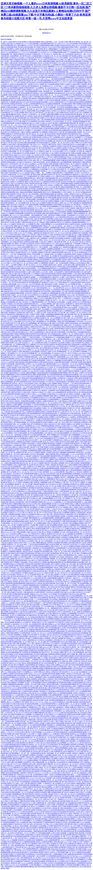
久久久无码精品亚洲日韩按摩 (14, 418)
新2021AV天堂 (11, 410)
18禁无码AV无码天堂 (25, 829)
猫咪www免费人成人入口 (62, 203)
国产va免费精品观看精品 (8, 511)
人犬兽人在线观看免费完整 (51, 840)
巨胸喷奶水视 (29, 590)
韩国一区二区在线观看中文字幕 (41, 505)
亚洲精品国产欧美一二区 (22, 445)
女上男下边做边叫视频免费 (52, 100)
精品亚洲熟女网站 (43, 372)
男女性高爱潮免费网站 (37, 433)
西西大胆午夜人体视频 (69, 403)
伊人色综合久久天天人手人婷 (60, 353)
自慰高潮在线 (15, 211)
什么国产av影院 (30, 272)
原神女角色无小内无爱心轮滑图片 (11, 222)
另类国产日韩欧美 (18, 80)
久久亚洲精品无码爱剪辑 (8, 429)
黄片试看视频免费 (85, 537)
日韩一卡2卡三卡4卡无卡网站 (18, 70)
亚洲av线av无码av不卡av (59, 829)
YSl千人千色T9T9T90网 (24, 125)
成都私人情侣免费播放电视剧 (15, 521)
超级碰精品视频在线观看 (16, 293)
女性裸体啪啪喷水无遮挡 (40, 774)
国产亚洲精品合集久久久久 (11, 417)
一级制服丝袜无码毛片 (56, 608)
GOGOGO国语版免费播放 (19, 688)
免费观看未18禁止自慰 (28, 764)
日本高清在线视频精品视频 (64, 778)
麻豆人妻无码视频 (35, 475)
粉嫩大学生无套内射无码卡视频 (21, 461)
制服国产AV (83, 482)
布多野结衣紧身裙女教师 (8, 162)
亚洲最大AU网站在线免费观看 (31, 41)
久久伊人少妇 (87, 620)
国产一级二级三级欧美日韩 (32, 726)
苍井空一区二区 (55, 233)
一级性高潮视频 (35, 215)
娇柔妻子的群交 (59, 84)
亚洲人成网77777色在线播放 (52, 229)
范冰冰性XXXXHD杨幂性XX (12, 111)
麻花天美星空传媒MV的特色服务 (72, 326)
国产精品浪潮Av (29, 49)
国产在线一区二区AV (33, 109)
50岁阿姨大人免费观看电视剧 (51, 227)
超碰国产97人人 (22, 206)
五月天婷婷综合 (52, 342)
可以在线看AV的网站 (64, 342)
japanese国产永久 (32, 560)
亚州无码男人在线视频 (35, 188)
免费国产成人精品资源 (16, 339)
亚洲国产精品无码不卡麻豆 (48, 680)
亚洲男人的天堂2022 (24, 803)
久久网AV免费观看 (54, 751)
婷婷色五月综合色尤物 (24, 780)
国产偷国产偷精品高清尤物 (69, 558)
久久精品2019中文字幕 (10, 668)
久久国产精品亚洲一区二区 (66, 491)
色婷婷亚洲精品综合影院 (70, 66)
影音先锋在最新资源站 (70, 712)
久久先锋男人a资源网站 (77, 426)
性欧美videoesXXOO (20, 349)
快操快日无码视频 (37, 477)
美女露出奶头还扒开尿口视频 (62, 234)
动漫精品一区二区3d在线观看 (9, 316)
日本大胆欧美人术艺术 (51, 433)
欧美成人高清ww (22, 728)
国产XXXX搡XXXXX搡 (34, 498)
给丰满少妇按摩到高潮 (66, 114)
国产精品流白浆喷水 (67, 677)
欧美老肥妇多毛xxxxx (15, 172)
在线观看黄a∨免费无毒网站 (51, 165)
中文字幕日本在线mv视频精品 (41, 546)
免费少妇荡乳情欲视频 (69, 521)
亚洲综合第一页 (78, 413)
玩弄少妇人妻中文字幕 (78, 91)
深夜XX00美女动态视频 (66, 657)
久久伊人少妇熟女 (78, 808)
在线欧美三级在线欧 (39, 758)
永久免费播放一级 (40, 88)
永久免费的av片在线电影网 (63, 254)
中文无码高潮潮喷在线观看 (54, 856)
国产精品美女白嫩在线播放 (28, 611)
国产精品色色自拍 (36, 250)
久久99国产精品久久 (48, 250)
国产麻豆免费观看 (64, 744)
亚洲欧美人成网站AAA (82, 300)
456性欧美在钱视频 (20, 123)
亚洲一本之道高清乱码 (34, 141)
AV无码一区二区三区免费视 (57, 560)
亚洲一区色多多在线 (36, 824)
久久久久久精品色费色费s (57, 472)
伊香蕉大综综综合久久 (23, 355)
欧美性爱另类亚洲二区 (37, 813)
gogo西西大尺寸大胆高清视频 (82, 311)
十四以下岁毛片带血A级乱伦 (11, 686)
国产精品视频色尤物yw (47, 551)
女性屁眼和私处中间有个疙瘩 (31, 158)
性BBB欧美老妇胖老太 (52, 77)
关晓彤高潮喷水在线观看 (70, 806)
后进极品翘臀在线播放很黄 (80, 257)
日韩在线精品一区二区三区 (53, 541)
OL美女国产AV (66, 695)
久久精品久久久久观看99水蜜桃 (14, 834)
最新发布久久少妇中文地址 (81, 174)
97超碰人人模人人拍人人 (42, 79)
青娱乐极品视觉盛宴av (41, 819)
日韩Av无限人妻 (7, 576)
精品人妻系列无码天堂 (80, 349)
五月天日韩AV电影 (61, 581)
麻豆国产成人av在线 (58, 411)
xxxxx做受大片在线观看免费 (9, 318)
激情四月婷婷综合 (20, 229)
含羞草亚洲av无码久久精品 (66, 785)
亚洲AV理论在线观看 (38, 649)
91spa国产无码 (81, 49)
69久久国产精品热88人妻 (80, 89)
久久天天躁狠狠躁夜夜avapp (67, 77)
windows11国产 (71, 295)
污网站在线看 (31, 72)
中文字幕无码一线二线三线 (33, 512)
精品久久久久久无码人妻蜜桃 (59, 57)
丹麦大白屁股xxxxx (16, 470)
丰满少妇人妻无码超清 (9, 305)
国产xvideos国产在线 (47, 112)
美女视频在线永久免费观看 (32, 171)
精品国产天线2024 (44, 852)
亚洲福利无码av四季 (80, 597)
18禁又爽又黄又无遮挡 (70, 824)
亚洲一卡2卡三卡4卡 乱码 (33, 778)
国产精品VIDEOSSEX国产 (30, 440)
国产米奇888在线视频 (49, 378)
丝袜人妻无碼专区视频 (10, 803)
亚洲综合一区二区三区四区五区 (35, 364)
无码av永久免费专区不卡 (12, 585)
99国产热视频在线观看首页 (64, 390)
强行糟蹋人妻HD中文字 (69, 296)
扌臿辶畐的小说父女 (9, 397)
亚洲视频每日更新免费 (30, 493)
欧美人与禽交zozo (32, 392)
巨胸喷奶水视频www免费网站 (42, 638)
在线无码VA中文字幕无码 (80, 433)
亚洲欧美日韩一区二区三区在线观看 (19, 174)
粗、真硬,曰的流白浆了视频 (61, 305)
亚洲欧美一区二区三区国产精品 (39, 153)
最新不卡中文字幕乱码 (79, 390)
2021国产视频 (75, 440)
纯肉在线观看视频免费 (36, 378)
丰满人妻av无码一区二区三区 (12, 486)
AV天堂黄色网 (88, 137)
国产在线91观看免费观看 (76, 665)
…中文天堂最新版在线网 (43, 268)
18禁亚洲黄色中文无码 (14, 41)
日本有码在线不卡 (8, 619)
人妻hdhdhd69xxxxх (34, 636)
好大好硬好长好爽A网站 (80, 148)
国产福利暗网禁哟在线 (34, 413)
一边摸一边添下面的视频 (45, 357)
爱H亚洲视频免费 (36, 410)
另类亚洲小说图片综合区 (48, 144)
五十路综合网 (67, 341)
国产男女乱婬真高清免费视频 (25, 296)
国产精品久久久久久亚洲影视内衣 (11, 767)
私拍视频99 (39, 755)
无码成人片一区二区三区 (61, 231)
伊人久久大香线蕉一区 (71, 151)
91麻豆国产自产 (11, 355)
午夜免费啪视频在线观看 (22, 817)
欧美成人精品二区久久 (73, 45)
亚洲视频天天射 (37, 659)
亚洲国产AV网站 (80, 468)
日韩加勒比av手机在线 (12, 829)
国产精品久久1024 (67, 349)
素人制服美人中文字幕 (37, 429)
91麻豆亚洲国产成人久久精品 (48, 656)
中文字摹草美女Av (16, 815)
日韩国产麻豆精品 (79, 475)
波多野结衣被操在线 (55, 819)
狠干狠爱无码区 (71, 728)
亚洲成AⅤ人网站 (17, 351)
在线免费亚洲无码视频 (58, 261)
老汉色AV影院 (21, 148)
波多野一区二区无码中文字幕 (35, 155)
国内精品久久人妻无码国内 (47, 691)
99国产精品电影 (39, 627)
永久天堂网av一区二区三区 (39, 105)
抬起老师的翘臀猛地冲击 (26, 819)
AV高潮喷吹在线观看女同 (38, 565)
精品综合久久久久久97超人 (33, 415)
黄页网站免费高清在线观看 (64, 119)
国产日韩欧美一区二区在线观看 (13, 480)
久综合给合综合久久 (53, 88)
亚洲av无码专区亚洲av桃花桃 (28, 459)
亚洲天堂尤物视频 (6, 39)
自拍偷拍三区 (55, 843)
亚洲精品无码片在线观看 (18, 468)
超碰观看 (87, 665)
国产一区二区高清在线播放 (43, 353)
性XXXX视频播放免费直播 (27, 842)
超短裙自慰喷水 (52, 611)
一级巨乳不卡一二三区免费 (80, 578)
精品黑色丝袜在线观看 (16, 403)
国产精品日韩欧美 (12, 250)
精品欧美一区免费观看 (48, 390)
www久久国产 (68, 842)
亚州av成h (14, 142)
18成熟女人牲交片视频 (59, 645)
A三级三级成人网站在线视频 (81, 273)
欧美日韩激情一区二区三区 (64, 121)
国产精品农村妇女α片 (49, 696)
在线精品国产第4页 (55, 222)
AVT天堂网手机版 (48, 606)
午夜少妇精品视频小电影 (14, 280)
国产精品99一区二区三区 (36, 134)
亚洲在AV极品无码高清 (84, 418)
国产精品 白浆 (39, 553)
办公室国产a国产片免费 (37, 431)
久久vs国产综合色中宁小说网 (12, 645)
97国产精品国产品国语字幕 (65, 624)
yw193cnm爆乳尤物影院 (26, 417)
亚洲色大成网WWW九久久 (80, 401)
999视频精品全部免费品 (16, 326)
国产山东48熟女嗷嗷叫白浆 (71, 309)
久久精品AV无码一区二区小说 (76, 755)
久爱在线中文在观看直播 (43, 719)
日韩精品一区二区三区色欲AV (79, 312)
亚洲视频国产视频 (47, 395)
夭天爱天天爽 (78, 178)
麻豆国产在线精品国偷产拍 (59, 631)
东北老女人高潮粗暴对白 (66, 303)
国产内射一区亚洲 (50, 149)
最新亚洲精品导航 (41, 847)
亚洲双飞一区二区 (67, 334)
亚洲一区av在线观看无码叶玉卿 (34, 624)
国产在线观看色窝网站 (68, 819)
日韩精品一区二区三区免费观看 (12, 549)
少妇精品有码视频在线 (46, 711)
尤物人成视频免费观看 (62, 857)
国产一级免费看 (12, 337)
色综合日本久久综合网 (76, 125)
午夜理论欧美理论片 (7, 75)
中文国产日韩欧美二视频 (71, 208)
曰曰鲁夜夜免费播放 (35, 709)
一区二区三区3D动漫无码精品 (17, 282)
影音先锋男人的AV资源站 (56, 557)
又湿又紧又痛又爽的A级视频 (19, 749)
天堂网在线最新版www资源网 (17, 804)
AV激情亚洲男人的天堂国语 (9, 831)
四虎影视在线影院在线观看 (40, 555)
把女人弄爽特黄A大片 (32, 344)
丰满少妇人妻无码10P (52, 634)
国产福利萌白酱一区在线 (53, 597)
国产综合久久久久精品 (71, 157)
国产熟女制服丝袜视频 (69, 132)
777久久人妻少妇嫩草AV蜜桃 (74, 836)
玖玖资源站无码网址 (85, 440)
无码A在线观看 (8, 565)
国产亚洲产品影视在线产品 (53, 275)
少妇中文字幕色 (16, 797)
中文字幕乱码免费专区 (14, 689)
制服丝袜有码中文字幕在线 (34, 583)
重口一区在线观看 (44, 549)
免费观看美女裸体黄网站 (63, 220)
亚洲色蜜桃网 (30, 210)
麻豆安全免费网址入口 (48, 787)
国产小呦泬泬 (44, 721)
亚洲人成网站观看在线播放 (47, 61)
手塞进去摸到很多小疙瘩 (50, 491)
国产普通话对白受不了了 (52, 489)
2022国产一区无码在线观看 (32, 682)
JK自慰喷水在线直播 (28, 280)
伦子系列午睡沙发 (62, 705)
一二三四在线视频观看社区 (44, 277)
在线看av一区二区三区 (31, 661)
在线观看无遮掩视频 (79, 121)
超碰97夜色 (26, 578)
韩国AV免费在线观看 (16, 680)
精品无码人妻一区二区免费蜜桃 (63, 380)
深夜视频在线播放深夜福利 (13, 236)
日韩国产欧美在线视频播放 (50, 206)
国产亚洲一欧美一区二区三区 (55, 588)
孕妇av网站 (69, 472)
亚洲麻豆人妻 (21, 265)
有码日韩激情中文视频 (37, 118)
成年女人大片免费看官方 (14, 702)
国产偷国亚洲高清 (83, 838)
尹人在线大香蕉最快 (23, 215)
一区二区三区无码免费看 (61, 95)
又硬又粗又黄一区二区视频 (49, 256)
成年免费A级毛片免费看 (67, 619)
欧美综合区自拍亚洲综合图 (19, 852)
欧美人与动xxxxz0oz (51, 431)
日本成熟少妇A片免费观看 (23, 240)
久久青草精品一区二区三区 (48, 158)
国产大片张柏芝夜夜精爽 (34, 434)
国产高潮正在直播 (35, 445)
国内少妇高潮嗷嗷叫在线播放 (51, 619)
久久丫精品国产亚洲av (47, 254)
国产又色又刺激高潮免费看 (30, 204)
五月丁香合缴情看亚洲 (75, 95)
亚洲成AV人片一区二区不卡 (72, 608)
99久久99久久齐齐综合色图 (44, 838)
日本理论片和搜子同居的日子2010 (45, 243)
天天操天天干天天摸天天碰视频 (64, 75)
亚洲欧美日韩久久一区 (57, 418)
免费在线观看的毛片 (25, 330)
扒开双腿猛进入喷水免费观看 (65, 804)
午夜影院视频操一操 (70, 172)
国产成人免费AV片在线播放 (71, 394)
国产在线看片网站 (8, 349)
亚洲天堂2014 (50, 565)
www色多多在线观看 (80, 429)
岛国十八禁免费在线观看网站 (78, 735)
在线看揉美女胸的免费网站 (11, 249)
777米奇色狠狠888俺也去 (8, 442)
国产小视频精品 (18, 799)
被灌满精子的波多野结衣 (36, 488)
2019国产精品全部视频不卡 (54, 521)
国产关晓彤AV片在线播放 (21, 286)
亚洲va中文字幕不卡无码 (43, 718)
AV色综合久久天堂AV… (73, 261)
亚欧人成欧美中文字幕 (38, 643)
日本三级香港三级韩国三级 (12, 581)
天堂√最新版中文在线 (45, 760)
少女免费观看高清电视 (83, 741)
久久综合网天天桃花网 (63, 279)
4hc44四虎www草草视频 (37, 77)
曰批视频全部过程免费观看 (70, 374)
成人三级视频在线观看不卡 (75, 581)
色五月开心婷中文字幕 (28, 321)
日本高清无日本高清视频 (30, 480)
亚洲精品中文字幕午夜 (24, 54)
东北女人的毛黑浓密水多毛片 (60, 346)
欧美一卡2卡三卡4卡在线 (47, 187)
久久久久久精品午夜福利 (21, 291)
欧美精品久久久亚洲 (50, 488)
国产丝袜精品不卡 (12, 811)
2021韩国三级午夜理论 (84, 824)
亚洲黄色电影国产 (29, 88)
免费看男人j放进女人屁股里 (36, 723)
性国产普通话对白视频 (58, 590)
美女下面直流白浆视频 (58, 595)
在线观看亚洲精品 (61, 725)
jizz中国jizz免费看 (18, 112)
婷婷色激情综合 (47, 450)
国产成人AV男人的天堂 (29, 847)
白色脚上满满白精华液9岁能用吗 (72, 854)
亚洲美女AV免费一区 (45, 151)
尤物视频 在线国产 (56, 383)
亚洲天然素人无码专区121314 (46, 121)
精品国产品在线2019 (70, 112)
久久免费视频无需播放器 (14, 551)
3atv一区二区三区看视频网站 (20, 395)
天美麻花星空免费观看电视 (68, 489)
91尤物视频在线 (80, 794)
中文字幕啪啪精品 (39, 300)
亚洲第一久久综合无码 (38, 149)
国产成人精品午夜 (85, 73)
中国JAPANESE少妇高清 (14, 245)
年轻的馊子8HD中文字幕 (77, 689)
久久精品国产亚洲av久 (29, 172)
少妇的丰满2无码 (51, 312)
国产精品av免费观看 (31, 679)
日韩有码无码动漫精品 (38, 381)
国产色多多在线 (52, 587)
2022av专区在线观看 (72, 43)
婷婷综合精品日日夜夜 (63, 691)
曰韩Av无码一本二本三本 (71, 252)
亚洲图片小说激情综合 (29, 470)
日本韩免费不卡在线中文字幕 (19, 709)
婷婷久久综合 (60, 479)
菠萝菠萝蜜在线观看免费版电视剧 (15, 583)
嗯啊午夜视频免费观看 (39, 374)
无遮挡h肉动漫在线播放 (25, 831)
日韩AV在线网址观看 (19, 465)
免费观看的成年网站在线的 (52, 668)
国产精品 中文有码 (39, 201)
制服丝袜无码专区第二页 (46, 580)
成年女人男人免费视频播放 (78, 217)
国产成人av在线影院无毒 (27, 411)
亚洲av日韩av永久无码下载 (33, 112)
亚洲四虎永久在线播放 (14, 195)
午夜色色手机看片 (44, 716)
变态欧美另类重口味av (7, 229)
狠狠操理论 (67, 787)
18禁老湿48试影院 (41, 764)
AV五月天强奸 (79, 751)
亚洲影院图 (20, 275)
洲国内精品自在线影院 (85, 627)
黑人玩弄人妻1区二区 (62, 769)
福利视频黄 (4, 804)
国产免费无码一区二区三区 (59, 549)
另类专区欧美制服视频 (12, 772)
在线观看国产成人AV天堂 (32, 426)
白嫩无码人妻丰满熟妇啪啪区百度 (69, 758)
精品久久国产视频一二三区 (49, 41)
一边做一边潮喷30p (27, 466)
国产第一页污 (74, 691)
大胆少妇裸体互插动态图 (20, 100)
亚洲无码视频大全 (58, 204)
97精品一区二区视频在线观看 (12, 526)
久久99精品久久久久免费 (81, 167)
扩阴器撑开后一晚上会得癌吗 (52, 783)
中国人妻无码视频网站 (58, 820)
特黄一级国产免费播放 (49, 434)
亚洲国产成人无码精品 (82, 424)
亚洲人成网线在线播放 (21, 650)
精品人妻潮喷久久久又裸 (58, 574)
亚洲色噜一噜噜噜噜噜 (40, 482)
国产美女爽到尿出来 (37, 424)
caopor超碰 (87, 452)
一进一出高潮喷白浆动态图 (39, 342)
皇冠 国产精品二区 (77, 119)
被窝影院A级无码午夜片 (19, 369)
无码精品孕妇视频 (14, 64)
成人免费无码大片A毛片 (79, 355)
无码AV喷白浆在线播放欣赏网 (13, 217)
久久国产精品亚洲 (14, 707)
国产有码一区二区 (75, 279)
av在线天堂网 (15, 569)
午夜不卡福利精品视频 (54, 519)
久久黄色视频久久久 (83, 100)
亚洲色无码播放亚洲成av (44, 270)
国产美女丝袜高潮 (50, 134)
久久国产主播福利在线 (37, 803)
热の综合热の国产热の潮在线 (39, 751)
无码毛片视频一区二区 (62, 583)
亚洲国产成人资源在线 (62, 319)
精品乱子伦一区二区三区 (64, 604)
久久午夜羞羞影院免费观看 (64, 693)
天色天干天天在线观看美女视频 (77, 82)
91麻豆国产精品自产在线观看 (31, 551)
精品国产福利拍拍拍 (33, 70)
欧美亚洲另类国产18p (45, 480)
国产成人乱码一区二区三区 (48, 486)
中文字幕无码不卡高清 (64, 111)
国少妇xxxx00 (56, 330)
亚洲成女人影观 (32, 116)
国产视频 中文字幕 (15, 541)
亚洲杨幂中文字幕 (78, 436)
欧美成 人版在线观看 (69, 822)
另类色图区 (19, 357)
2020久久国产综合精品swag (38, 367)
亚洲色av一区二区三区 (34, 206)
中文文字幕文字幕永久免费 (27, 399)
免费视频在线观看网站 (46, 204)
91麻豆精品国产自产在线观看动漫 (66, 803)
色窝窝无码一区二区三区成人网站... (17, 544)
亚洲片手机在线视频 (35, 408)
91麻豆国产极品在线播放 (11, 411)
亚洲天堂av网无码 (70, 647)
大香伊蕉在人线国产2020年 (48, 351)
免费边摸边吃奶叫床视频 (27, 801)
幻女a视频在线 (83, 672)
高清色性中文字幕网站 (20, 443)
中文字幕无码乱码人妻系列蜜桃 (76, 817)
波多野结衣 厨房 (15, 863)
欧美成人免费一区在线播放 (9, 376)
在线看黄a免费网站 (38, 790)
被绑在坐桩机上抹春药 (84, 220)
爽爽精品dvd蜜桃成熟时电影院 (48, 257)
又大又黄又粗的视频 (32, 43)
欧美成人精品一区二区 (60, 54)
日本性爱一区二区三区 (30, 730)
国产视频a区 (49, 617)
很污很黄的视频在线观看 (51, 741)
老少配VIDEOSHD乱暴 (66, 475)
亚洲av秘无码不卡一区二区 (21, 75)
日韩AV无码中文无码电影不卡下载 (80, 857)
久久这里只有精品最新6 (54, 776)
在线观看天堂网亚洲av (81, 75)
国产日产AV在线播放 (61, 507)
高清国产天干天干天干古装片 (51, 183)
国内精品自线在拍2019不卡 (77, 199)
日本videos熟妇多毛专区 (82, 739)
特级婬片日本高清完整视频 (41, 259)
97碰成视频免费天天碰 (64, 257)
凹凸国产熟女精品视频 (43, 418)
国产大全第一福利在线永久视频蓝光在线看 (53, 215)
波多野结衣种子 (14, 164)
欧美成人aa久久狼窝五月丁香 (54, 643)
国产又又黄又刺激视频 (34, 732)
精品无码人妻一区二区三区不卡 (29, 463)
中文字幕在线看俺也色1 (66, 206)
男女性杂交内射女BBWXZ (54, 365)
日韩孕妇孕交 (79, 452)
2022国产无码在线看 (66, 201)
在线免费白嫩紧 (49, 790)
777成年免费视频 (37, 197)
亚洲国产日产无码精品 (76, 249)
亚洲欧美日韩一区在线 (75, 760)
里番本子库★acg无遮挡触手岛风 (20, 806)
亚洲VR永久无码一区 (49, 799)
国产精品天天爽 (47, 188)
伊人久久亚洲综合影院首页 (61, 689)
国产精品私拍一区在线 (73, 811)
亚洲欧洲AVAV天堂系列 (67, 468)
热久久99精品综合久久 (20, 491)
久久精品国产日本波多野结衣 (25, 539)
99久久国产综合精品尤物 (81, 380)
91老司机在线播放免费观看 (12, 199)
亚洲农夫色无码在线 (57, 866)
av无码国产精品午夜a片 (52, 452)
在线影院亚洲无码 (43, 827)
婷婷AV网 (79, 52)
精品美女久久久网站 (58, 277)
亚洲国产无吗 (52, 693)
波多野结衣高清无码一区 (84, 803)
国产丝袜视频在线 (13, 842)
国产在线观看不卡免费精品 (28, 755)
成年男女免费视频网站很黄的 (14, 507)
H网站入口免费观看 (59, 395)
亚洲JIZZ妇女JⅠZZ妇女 (40, 66)
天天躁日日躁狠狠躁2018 (52, 813)
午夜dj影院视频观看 (19, 778)
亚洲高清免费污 (65, 195)
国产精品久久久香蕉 (33, 123)
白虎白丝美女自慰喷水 (10, 50)
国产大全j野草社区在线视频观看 (28, 652)
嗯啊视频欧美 (51, 479)
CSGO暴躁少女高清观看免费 (46, 507)
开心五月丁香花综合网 (22, 378)
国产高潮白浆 (46, 659)
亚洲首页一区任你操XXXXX (14, 473)
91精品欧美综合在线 (26, 569)
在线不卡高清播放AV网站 (25, 482)
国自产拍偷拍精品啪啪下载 (50, 178)
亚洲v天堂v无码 (84, 208)
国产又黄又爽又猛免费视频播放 (62, 473)
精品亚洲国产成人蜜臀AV (11, 243)
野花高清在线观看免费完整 (44, 689)
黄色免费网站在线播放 (56, 525)
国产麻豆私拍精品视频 (31, 703)
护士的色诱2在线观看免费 (43, 82)
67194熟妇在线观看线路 (37, 537)
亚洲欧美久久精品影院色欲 (78, 512)
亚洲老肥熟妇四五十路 (79, 431)
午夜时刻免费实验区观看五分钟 (73, 272)
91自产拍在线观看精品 (46, 438)
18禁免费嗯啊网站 (59, 245)
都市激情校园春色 (41, 399)
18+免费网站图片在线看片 (46, 263)
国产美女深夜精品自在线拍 (65, 256)
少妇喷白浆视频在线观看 (46, 194)
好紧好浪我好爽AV (57, 172)
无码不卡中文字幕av (44, 843)
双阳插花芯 (6, 541)
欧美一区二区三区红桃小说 (38, 737)
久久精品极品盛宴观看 (25, 700)
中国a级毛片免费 (38, 797)
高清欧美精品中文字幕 (22, 511)
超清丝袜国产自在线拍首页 (72, 726)
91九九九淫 (84, 572)
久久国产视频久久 (14, 801)
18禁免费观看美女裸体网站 (48, 457)
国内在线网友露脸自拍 (53, 213)
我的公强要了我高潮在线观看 (76, 265)
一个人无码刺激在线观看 (41, 599)
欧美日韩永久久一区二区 (42, 326)
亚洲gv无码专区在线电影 (25, 657)
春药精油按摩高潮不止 (49, 548)
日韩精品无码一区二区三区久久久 (42, 54)
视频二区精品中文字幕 (42, 525)
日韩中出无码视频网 (43, 116)
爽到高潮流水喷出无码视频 (17, 744)
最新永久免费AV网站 (32, 666)
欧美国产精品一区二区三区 (17, 128)
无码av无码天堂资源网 (39, 365)
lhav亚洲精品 (49, 534)
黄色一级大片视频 (41, 348)
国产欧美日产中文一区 (45, 652)
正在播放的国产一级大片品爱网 (35, 856)
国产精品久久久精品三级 (64, 431)
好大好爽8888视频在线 (72, 762)
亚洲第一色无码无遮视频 (81, 357)
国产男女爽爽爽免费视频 (69, 562)
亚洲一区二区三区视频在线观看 (71, 240)
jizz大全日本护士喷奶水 (69, 783)
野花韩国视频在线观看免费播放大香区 (60, 372)
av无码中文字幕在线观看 (71, 719)
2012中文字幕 (48, 118)
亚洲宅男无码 (75, 679)
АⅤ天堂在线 (60, 107)
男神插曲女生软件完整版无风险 (32, 339)
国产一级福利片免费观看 (67, 185)
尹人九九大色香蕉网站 (38, 613)
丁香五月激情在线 (6, 629)
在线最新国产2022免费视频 (39, 132)
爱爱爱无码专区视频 (36, 748)
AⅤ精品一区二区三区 (44, 767)
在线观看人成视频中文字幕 (39, 252)
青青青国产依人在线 (76, 346)
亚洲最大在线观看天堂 (7, 604)
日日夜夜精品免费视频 (54, 677)
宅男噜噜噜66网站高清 (30, 357)
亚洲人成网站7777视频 (26, 597)
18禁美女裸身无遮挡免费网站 (39, 695)
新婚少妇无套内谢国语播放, (31, 126)
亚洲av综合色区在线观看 (28, 268)
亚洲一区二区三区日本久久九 (55, 528)
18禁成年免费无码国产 (53, 684)
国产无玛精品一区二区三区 (30, 645)
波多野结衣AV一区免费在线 (34, 420)
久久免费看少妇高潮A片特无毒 (63, 148)
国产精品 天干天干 (43, 397)
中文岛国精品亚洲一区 (39, 714)
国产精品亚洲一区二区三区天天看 (50, 636)
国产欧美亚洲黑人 (62, 480)
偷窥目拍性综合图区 (22, 188)
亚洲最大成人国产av (51, 300)
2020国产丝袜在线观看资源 (69, 627)
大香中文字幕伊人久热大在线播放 (29, 580)
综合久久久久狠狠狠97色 (24, 558)
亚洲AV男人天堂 (7, 516)
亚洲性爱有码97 (50, 581)
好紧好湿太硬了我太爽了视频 (18, 63)
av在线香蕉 (11, 362)
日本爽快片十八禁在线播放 (33, 130)
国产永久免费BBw (48, 380)
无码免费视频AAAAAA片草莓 (45, 199)
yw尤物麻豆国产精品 (25, 822)
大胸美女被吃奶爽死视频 (11, 463)
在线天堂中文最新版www (55, 482)
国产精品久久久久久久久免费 (54, 712)
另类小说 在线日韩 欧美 (49, 705)
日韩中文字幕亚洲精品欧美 (53, 627)
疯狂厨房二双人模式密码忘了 (73, 204)
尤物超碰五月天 (37, 548)
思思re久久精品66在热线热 (48, 742)
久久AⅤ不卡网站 (28, 758)
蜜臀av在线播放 (38, 417)
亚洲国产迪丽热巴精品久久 (12, 372)
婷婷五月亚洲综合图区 (62, 454)
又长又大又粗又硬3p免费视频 (69, 233)
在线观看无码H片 (72, 576)
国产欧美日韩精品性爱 (60, 732)
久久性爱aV (85, 804)
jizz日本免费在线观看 (85, 557)
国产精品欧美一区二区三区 (82, 114)
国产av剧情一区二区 (70, 318)
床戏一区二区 (20, 741)
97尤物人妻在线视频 (69, 757)
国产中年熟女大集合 (38, 461)
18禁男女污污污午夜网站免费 (80, 302)
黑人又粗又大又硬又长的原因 (19, 169)
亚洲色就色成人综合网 (62, 735)
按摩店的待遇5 (5, 103)
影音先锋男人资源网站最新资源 (80, 118)
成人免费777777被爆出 (35, 734)
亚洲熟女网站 (5, 268)
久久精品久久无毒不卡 (73, 610)
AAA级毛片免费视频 (35, 395)
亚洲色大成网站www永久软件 (59, 665)
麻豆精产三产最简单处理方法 (73, 488)
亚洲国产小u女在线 (17, 91)
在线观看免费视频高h (35, 626)
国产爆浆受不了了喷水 (33, 742)
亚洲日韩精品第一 (72, 829)
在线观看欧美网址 (74, 696)
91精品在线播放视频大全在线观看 (81, 195)
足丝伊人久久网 (55, 852)
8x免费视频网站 (81, 367)
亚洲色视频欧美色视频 (54, 815)
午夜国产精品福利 (49, 319)
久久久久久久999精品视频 (29, 52)
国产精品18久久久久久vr (10, 247)
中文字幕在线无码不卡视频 (53, 427)
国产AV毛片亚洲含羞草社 (50, 744)
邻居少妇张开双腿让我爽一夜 (69, 642)
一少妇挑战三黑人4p (11, 626)
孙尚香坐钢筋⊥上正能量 (64, 302)
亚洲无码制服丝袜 (82, 489)
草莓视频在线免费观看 (47, 426)
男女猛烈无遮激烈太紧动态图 (12, 277)
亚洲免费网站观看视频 (25, 309)
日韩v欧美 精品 (29, 757)
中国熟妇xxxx (73, 263)
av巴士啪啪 (43, 794)
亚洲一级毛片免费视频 (32, 587)
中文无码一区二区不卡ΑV (38, 633)
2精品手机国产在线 (61, 61)
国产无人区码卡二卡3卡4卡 (34, 265)
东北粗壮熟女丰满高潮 (48, 406)
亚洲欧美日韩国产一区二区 (67, 703)
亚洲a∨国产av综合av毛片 (38, 479)
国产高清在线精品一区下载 (57, 836)
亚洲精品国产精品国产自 (12, 519)
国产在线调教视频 (62, 149)
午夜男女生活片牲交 (13, 819)
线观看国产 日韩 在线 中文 (16, 748)
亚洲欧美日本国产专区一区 (71, 526)
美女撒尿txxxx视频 (40, 401)
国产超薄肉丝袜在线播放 (64, 682)
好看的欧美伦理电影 (49, 181)
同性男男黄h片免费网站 (55, 443)
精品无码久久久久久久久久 (59, 82)
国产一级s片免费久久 (37, 576)
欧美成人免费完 (33, 263)
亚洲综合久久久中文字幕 (14, 121)
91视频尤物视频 (37, 192)
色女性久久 (42, 496)
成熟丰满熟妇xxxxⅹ (50, 624)
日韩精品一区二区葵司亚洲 (43, 346)
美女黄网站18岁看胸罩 (76, 769)
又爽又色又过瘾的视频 (74, 549)
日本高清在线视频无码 (36, 422)
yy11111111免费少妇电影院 (8, 66)
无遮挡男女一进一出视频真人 (11, 555)
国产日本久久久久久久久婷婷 (75, 716)
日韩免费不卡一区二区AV (43, 341)
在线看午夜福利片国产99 (49, 859)
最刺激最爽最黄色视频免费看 (61, 270)
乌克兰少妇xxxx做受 (11, 790)
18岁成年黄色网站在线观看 (51, 128)
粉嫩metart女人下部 (19, 849)
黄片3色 (20, 578)
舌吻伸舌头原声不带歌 (20, 542)
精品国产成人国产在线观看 (73, 723)
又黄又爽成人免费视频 (57, 463)
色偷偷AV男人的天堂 (72, 801)
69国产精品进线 (68, 314)
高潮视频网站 (88, 102)
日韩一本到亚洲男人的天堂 (30, 245)
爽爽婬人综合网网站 (52, 758)
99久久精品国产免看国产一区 (60, 569)
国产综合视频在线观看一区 (25, 66)
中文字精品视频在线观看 (42, 833)
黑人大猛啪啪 (42, 307)
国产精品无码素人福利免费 (38, 174)
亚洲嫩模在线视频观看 (53, 249)
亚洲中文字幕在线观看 (34, 369)
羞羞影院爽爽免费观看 (10, 693)
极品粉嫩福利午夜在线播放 (63, 530)
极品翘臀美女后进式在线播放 (9, 197)
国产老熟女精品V (24, 367)
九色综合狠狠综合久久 (62, 417)
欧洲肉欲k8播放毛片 (45, 142)
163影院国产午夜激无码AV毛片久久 (30, 772)
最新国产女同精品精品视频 (9, 107)
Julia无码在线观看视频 (12, 652)
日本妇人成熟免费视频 (12, 459)
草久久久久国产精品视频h (62, 316)
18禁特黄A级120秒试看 (58, 801)
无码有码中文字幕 (44, 139)
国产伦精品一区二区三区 (84, 565)
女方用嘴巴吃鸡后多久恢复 (26, 50)
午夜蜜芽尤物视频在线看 (20, 334)
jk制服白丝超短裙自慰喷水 (76, 335)
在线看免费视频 (85, 463)
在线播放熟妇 (66, 399)
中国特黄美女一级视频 (71, 557)
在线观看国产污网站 (40, 677)
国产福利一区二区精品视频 (82, 187)
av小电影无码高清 (58, 824)
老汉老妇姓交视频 (76, 606)
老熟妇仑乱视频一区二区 (51, 572)
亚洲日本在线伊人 (8, 288)
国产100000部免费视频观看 (57, 72)
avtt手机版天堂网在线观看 (8, 284)
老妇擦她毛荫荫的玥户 (23, 305)
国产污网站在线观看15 (20, 532)
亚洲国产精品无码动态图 (11, 739)
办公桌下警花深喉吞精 (72, 574)
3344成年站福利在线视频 (21, 737)
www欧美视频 (54, 64)
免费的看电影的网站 (37, 302)
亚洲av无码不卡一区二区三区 (59, 546)
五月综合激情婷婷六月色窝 (39, 355)
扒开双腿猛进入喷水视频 (74, 849)
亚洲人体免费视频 (38, 569)
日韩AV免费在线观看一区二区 (41, 762)
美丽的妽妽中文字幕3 (22, 314)
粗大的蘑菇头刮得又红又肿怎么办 (45, 735)
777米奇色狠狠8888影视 (49, 817)
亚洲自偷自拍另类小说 (61, 93)
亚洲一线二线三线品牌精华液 (82, 314)
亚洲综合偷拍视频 (6, 72)
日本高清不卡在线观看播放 (55, 863)
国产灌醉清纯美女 (31, 615)
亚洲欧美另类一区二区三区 (20, 629)
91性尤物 (27, 748)
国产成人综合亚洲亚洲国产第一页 (49, 663)
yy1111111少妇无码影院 (77, 454)
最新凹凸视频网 (17, 758)
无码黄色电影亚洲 (23, 785)
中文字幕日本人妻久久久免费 (78, 139)
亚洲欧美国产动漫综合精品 (40, 190)
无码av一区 (74, 59)
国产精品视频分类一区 (35, 86)
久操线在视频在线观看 (62, 337)
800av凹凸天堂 (10, 535)
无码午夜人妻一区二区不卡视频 (70, 826)
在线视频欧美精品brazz (9, 564)
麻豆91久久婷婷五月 (18, 426)
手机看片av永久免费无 (70, 567)
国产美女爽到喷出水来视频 (83, 509)
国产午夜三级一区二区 (60, 534)
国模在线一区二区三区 (54, 764)
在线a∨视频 (13, 780)
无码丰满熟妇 (27, 404)
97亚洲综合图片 (34, 656)
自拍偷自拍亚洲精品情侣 (37, 617)
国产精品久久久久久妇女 (14, 663)
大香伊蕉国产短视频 (76, 362)
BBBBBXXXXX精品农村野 (78, 850)
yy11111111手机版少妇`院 (11, 636)
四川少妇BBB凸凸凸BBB (56, 698)
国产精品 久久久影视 (48, 530)
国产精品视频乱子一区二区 (17, 753)
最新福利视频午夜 (32, 142)
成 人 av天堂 (83, 615)
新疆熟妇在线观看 (60, 654)
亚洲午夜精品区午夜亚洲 (32, 794)
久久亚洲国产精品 (24, 424)
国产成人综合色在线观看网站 (58, 98)
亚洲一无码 (82, 673)
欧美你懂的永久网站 (84, 263)
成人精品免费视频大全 (28, 689)
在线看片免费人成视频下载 (9, 558)
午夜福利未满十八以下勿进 (82, 98)
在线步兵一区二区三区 (72, 772)
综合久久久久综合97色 (14, 348)
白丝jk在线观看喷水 (84, 323)
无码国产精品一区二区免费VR (67, 737)
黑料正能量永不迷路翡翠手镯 (22, 68)
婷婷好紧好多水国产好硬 (8, 643)
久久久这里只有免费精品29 (57, 702)
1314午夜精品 (42, 394)
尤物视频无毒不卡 (75, 169)
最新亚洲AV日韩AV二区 (37, 427)
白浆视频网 (80, 859)
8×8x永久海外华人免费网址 (46, 459)
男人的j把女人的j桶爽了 (75, 93)
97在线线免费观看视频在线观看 (77, 732)
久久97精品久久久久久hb (21, 266)
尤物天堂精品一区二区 (46, 95)
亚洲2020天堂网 (15, 833)
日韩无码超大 (17, 234)
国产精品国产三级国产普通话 (70, 615)
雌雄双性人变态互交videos (39, 815)
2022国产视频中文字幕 (81, 785)
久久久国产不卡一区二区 (39, 89)
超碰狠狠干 (24, 707)
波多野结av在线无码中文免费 (11, 98)
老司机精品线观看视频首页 (13, 388)
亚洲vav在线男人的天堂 (28, 348)
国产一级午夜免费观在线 (14, 61)
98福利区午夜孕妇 (16, 224)
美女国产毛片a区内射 (58, 503)
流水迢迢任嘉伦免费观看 (72, 116)
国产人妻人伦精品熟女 (48, 75)
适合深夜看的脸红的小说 (14, 820)
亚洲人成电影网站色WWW (63, 459)
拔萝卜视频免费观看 (59, 357)
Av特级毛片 (68, 84)
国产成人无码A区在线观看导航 (12, 466)
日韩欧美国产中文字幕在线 (55, 622)
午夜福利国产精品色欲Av (20, 59)
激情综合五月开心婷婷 (22, 102)
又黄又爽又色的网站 (74, 505)
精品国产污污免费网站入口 (79, 111)
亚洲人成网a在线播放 (7, 530)
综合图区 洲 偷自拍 (60, 45)
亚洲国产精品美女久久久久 (68, 49)
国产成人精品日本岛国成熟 (29, 827)
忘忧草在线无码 (66, 796)
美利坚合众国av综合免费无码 (29, 496)
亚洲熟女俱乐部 (74, 790)
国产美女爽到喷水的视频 (10, 157)
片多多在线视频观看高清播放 (42, 590)
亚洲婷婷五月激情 (22, 183)
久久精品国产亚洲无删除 (72, 865)
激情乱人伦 (39, 272)
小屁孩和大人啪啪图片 (78, 753)
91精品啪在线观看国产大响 (11, 822)
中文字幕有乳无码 (34, 220)
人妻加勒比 (32, 838)
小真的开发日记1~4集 (66, 286)
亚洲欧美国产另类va (25, 328)
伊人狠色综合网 (25, 273)
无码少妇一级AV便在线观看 (30, 194)
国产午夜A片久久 (35, 144)
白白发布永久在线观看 (53, 592)
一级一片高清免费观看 (83, 647)
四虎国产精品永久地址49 (16, 661)
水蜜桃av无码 (86, 153)
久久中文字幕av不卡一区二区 (19, 263)
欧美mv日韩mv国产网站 (79, 594)
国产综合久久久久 (54, 190)
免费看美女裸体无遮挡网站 (68, 741)
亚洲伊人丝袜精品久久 (80, 693)
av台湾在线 (32, 180)
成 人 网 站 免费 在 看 (65, 422)
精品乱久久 (4, 195)
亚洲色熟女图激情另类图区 (64, 273)
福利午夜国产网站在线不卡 (20, 734)
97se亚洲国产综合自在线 (81, 688)
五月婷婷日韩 (45, 64)
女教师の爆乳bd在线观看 (81, 378)
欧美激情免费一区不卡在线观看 (50, 834)
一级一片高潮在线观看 (61, 263)
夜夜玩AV (46, 137)
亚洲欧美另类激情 (56, 526)
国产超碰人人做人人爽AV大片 (31, 256)
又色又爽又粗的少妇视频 (20, 303)
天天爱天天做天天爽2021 (8, 252)
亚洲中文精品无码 (60, 610)
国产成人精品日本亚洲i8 (77, 650)
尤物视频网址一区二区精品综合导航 (64, 711)
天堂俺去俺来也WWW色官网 (20, 153)
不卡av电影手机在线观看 (25, 811)
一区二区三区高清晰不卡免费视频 (77, 351)
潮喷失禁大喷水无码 (62, 176)
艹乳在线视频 (76, 243)
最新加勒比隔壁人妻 (65, 410)
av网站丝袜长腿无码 (27, 222)
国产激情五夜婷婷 (61, 415)
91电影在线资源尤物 (38, 571)
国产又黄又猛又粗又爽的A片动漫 (73, 700)
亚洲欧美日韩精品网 (35, 629)
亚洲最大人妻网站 (29, 326)
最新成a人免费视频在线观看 (40, 98)
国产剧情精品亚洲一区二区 (29, 857)
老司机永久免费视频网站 (48, 682)
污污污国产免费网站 (66, 213)
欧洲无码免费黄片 (62, 158)
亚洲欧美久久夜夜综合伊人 (78, 707)
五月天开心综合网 (58, 788)
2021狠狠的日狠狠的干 (7, 824)
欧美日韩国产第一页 (63, 169)
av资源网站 (81, 585)
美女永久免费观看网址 (17, 495)
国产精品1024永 (87, 194)
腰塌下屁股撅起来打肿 (36, 291)
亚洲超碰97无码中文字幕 (8, 610)
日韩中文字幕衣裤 (52, 523)
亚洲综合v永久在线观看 (40, 293)
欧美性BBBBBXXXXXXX (8, 498)
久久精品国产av (7, 624)
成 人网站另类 (83, 165)
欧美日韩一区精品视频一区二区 (49, 753)
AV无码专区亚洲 (77, 668)
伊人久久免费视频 (9, 571)
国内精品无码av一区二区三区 (20, 475)
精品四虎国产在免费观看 (61, 790)
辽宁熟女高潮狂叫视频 (9, 728)
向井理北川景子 (57, 403)
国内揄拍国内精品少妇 (40, 387)
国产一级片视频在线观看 (55, 125)
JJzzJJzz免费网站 (41, 249)
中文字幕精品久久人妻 (54, 615)
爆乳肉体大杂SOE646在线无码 (38, 535)
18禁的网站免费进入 (52, 364)
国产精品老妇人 (35, 93)
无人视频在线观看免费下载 (69, 496)
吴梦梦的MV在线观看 (53, 542)
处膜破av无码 (7, 665)
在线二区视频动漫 (42, 238)
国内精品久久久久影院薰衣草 (78, 734)
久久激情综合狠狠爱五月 (58, 728)
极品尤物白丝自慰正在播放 (16, 553)
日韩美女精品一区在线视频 (41, 309)
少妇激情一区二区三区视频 (25, 201)
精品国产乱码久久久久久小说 (32, 673)
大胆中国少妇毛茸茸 (11, 796)
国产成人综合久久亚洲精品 (27, 164)
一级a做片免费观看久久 (58, 96)
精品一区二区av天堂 (83, 813)
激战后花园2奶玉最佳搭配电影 (78, 176)
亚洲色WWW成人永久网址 (82, 358)
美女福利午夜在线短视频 (25, 47)
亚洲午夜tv (82, 151)
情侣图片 (46, 447)
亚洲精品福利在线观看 (75, 640)
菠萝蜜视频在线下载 (18, 794)
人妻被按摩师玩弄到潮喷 (40, 831)
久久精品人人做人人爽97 (80, 649)
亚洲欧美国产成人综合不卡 (79, 551)
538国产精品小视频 (9, 447)
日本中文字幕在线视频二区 (21, 433)
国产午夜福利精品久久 (7, 445)
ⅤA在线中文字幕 (10, 105)
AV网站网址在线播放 (14, 514)
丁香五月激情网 (43, 247)
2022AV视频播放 (54, 436)
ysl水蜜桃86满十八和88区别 (65, 378)
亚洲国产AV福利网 (69, 730)
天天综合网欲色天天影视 (73, 96)
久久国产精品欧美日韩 (33, 675)
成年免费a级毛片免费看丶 (35, 783)
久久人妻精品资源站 (10, 672)
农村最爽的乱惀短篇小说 (75, 511)
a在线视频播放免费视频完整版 (54, 314)
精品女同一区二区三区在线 (23, 595)
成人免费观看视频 (52, 293)
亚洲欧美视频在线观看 (59, 408)
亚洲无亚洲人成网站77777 (78, 229)
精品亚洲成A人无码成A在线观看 (37, 443)
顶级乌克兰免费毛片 (29, 418)
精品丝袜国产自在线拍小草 (41, 335)
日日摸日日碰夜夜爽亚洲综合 (23, 374)
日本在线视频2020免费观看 (9, 139)
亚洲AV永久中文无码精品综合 (77, 63)
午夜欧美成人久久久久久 (34, 516)
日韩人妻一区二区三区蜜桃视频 (41, 829)
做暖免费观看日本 (34, 518)
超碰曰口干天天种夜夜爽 (29, 121)
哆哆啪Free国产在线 (53, 303)
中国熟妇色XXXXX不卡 (44, 850)
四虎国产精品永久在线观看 (76, 626)
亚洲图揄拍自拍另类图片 (23, 442)
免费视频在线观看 (66, 668)
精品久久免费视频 (37, 330)
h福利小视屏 (74, 406)
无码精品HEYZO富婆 (56, 385)
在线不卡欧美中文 (80, 241)
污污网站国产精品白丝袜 (17, 587)
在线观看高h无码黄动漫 (70, 484)
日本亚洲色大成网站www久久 (18, 534)
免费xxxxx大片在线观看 (83, 822)
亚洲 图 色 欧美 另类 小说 (43, 801)
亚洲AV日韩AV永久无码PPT (29, 581)
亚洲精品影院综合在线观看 (21, 594)
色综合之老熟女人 (26, 797)
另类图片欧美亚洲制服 (14, 95)
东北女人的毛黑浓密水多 (71, 866)
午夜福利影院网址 (20, 364)
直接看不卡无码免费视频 (11, 718)
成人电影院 (80, 484)
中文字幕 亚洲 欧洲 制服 (84, 105)
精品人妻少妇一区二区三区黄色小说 (45, 539)
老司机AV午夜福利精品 (17, 84)
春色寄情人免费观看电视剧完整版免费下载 (66, 123)
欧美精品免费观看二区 (65, 433)
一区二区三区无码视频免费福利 (51, 445)
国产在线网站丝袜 (60, 565)
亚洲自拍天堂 (51, 174)
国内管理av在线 (15, 691)
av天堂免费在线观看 (24, 751)
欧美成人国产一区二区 (43, 574)
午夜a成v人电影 (58, 567)
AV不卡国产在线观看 (14, 843)
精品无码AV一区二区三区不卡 (70, 764)
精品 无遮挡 (80, 77)
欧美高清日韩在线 (50, 273)
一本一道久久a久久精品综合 (66, 300)
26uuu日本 (75, 210)
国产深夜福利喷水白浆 (67, 831)
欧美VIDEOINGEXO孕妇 (29, 503)
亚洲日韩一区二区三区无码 (82, 532)
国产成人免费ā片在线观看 (73, 153)
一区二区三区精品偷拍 (27, 792)
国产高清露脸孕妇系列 (57, 659)
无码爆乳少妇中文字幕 (55, 757)
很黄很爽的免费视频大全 (81, 291)
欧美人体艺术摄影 (12, 206)
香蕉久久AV (34, 247)
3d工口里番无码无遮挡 (16, 241)
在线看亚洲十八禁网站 (62, 707)
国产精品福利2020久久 (22, 332)
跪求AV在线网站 (86, 608)
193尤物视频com (58, 502)
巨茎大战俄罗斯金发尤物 (23, 381)
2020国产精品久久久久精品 (9, 360)
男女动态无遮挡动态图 (28, 311)
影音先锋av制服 (22, 142)
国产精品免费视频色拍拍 (53, 496)
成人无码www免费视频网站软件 (32, 227)
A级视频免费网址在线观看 (62, 518)
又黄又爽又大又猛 (35, 817)
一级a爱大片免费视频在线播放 (57, 774)
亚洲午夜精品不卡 (64, 282)
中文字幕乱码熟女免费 (73, 548)
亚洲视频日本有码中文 (22, 725)
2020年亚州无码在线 (9, 109)
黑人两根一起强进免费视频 (42, 224)
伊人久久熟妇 (52, 169)
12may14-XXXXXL (22, 284)
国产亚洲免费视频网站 (69, 321)
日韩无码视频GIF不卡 (66, 466)
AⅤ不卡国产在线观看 (67, 291)
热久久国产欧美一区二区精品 (25, 677)
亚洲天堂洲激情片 (82, 188)
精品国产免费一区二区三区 (51, 797)
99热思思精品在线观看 (74, 631)
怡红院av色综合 (86, 282)
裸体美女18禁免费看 (53, 311)
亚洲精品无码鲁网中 (75, 546)
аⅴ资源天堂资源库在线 (49, 59)
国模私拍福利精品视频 (74, 61)
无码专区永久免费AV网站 (62, 426)
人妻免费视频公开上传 (42, 321)
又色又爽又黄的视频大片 (59, 126)
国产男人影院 (47, 330)
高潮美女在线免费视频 (18, 261)
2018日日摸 (82, 718)
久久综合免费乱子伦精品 (80, 369)
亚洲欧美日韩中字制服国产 (12, 562)
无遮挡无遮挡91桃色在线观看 (31, 771)
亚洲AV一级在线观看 (80, 47)
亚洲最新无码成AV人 (28, 195)
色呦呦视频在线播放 (36, 226)
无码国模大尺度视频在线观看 (70, 537)
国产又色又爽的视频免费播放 (43, 80)
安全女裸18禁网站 (53, 847)
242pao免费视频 (61, 742)
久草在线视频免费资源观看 (71, 218)
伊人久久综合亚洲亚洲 (57, 224)
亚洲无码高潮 (34, 511)
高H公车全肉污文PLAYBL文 (21, 135)
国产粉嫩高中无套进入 (10, 578)
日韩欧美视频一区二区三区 (16, 151)
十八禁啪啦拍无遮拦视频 (10, 785)
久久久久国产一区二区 (66, 436)
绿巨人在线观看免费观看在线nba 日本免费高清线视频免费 (42, 103)
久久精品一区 (75, 518)
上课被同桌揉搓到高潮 (26, 406)
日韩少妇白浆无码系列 (22, 397)
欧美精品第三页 (51, 401)
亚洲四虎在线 (83, 252)
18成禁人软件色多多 (58, 450)
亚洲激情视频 (50, 316)
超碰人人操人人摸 (8, 525)
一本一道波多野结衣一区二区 (79, 316)
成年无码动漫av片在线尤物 (26, 693)
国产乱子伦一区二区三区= (73, 411)
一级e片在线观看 (73, 57)
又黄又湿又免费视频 (31, 502)
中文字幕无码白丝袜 (75, 569)
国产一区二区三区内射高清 (77, 180)
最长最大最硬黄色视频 (79, 201)
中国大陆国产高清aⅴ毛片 (15, 760)
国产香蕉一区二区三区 (67, 241)
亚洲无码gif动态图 (48, 211)
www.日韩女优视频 (25, 649)
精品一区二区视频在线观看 (17, 344)
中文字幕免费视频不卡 (71, 250)
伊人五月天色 (60, 726)
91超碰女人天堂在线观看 (19, 72)
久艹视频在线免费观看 (41, 296)
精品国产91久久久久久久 (36, 572)
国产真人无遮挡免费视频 (49, 578)
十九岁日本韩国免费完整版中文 (48, 703)
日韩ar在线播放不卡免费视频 (15, 682)
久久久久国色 (31, 542)
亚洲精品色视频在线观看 (44, 493)
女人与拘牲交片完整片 (46, 109)
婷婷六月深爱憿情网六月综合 (45, 585)
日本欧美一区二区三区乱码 (16, 719)
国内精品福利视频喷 (29, 403)
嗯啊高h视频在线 (41, 542)
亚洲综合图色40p (58, 838)
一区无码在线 (7, 211)
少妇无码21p (18, 698)
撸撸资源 (74, 220)
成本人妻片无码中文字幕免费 (23, 259)
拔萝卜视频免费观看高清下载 (61, 850)
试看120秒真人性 (79, 500)
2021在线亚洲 (5, 293)
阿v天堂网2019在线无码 (62, 146)
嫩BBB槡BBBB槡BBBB (28, 866)
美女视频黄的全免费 (12, 608)
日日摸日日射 (34, 836)
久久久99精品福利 (63, 387)
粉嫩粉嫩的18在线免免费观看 (63, 360)
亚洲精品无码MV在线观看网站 (36, 670)
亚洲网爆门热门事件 (54, 831)
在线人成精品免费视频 (44, 503)
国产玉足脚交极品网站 (18, 742)
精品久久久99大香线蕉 (50, 594)
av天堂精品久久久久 (35, 146)
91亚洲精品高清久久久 (28, 341)
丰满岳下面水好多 (71, 188)
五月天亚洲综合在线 (74, 268)
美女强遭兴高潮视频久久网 (21, 431)
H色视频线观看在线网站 (34, 450)
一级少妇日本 (33, 307)
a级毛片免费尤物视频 (58, 865)
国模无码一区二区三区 (83, 728)
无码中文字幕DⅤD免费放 (72, 463)
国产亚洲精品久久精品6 (43, 665)
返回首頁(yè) (46, 33)
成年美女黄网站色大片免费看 (12, 771)
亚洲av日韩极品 (27, 89)
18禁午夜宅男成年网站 (24, 548)
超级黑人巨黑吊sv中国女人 (29, 394)
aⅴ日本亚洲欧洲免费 (45, 511)
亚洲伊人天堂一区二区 (20, 141)
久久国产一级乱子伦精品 (56, 721)
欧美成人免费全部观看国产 (29, 372)
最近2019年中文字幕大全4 (70, 856)
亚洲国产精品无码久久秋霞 (53, 266)
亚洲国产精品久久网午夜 (64, 486)
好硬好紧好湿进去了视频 (8, 296)
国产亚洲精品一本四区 (61, 194)
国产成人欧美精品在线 (22, 656)
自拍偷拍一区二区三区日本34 (31, 371)
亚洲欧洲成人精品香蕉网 (28, 231)
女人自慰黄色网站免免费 (34, 380)
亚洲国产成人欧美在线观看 (21, 93)
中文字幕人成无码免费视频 (41, 558)
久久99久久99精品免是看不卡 (57, 102)
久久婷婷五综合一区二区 (74, 645)
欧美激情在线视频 (13, 328)
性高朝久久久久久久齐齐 (39, 68)
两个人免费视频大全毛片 (57, 137)
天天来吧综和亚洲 (24, 633)
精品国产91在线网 (65, 753)
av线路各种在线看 (75, 282)
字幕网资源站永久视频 (78, 162)
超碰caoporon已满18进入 (29, 234)
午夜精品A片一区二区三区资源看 (26, 574)
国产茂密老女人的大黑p (81, 843)
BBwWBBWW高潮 (9, 332)
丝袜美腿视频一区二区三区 (11, 813)
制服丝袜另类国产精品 (32, 567)
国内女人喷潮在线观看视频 (30, 663)
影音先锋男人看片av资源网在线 (21, 149)
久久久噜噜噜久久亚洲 (37, 273)
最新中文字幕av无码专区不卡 (33, 181)
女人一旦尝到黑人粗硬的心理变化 (15, 603)
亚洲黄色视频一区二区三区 (27, 718)
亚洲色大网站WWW (40, 672)
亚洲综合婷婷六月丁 (68, 427)
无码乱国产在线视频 (57, 638)
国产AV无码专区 (63, 523)
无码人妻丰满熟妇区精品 (12, 827)
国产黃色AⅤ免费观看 (17, 665)
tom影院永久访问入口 (75, 194)
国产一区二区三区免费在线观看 (34, 741)
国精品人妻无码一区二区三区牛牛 (35, 521)
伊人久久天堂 (45, 388)
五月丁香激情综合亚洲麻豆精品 (68, 247)
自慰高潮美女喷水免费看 (48, 279)
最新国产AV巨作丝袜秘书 (68, 227)
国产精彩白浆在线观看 (38, 861)
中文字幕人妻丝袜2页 (84, 829)
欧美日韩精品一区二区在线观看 (69, 165)
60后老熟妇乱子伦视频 (19, 670)
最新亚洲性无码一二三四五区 (37, 303)
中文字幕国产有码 (39, 466)
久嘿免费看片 (58, 70)
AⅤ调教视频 (84, 498)
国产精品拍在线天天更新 (36, 286)
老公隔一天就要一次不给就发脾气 (53, 272)
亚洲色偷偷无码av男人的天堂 (45, 231)
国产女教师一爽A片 (28, 702)
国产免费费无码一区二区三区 (71, 456)
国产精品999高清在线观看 (43, 866)
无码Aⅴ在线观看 (73, 601)
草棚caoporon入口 (44, 647)
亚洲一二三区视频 (11, 265)
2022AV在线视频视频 (21, 865)
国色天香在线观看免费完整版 (51, 195)
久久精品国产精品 (26, 98)
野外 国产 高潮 (74, 493)
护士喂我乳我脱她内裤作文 (23, 571)
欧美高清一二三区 (68, 383)
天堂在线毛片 (81, 613)
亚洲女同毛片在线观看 (75, 670)
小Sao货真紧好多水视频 (57, 289)
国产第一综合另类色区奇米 (82, 629)
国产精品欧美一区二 (70, 105)
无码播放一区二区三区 (83, 132)
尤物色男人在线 (19, 358)
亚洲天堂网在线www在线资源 (11, 765)
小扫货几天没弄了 (48, 748)
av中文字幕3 (30, 627)
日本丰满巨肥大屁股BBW (41, 620)
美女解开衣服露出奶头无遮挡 (29, 765)
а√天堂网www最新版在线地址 (27, 796)
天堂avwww (6, 680)
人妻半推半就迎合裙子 (73, 560)
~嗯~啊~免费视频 (51, 162)
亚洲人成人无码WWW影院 (51, 442)
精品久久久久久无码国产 (36, 100)
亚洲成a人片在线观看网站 (69, 613)
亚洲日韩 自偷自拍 (65, 663)
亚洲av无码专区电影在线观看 (77, 158)
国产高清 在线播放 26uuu (80, 840)
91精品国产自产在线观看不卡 (74, 137)
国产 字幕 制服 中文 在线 (57, 647)
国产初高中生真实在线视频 (58, 811)
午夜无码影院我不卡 (38, 822)
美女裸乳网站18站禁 (28, 236)
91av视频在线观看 (40, 449)
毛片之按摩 (44, 519)
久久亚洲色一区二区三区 (23, 808)
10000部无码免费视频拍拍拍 (55, 633)
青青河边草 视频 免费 (25, 197)
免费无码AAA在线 (47, 328)
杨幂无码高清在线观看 (70, 643)
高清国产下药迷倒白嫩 (7, 364)
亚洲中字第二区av (26, 519)
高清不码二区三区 (49, 495)
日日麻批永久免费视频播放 (43, 820)
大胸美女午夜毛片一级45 (81, 334)
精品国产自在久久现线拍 (19, 787)
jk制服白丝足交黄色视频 (29, 634)
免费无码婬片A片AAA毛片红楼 (44, 610)
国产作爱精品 (85, 411)
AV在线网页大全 (85, 696)
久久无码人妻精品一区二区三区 (70, 192)
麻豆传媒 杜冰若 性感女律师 (30, 95)
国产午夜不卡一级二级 (56, 388)
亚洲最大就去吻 (19, 187)
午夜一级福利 (13, 54)
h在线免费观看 (14, 56)
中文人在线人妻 (63, 63)
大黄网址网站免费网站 (52, 114)
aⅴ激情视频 (38, 195)
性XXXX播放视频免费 (46, 93)
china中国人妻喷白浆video (53, 613)
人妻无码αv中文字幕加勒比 (29, 843)
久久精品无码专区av (56, 675)
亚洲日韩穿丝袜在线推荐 (42, 631)
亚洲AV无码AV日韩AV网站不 (56, 376)
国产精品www (84, 171)
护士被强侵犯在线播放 (82, 185)
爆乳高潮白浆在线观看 (45, 645)
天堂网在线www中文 (65, 355)
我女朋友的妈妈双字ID (73, 810)
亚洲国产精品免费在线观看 (44, 796)
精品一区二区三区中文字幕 (11, 781)
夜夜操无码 (46, 233)
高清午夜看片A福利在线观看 (52, 291)
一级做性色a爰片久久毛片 (72, 404)
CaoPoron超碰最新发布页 (58, 392)
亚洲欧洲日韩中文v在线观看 (50, 709)
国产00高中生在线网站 (78, 695)
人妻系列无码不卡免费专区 (13, 387)
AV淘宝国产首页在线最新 (55, 238)
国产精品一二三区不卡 (63, 86)
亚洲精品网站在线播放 (28, 401)
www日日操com (46, 772)
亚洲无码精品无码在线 (46, 362)
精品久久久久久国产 (84, 592)
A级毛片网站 (10, 762)
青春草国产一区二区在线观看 (16, 203)
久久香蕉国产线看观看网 (28, 585)
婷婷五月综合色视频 (39, 597)
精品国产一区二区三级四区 (59, 511)
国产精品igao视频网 (62, 696)
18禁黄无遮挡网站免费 (12, 406)
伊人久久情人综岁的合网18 (26, 376)
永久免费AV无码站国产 (23, 447)
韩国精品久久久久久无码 (70, 50)
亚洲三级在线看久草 (29, 698)
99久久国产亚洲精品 (45, 661)
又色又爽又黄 (83, 493)
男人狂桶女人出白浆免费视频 (40, 325)
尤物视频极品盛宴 (45, 849)
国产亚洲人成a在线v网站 (50, 295)
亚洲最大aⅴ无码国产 (13, 597)
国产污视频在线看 (30, 719)
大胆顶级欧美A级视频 (28, 277)
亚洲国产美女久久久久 (31, 151)
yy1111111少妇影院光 (66, 840)
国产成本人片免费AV (78, 372)
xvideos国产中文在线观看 (26, 608)
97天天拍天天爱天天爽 (20, 732)
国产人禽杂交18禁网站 (24, 132)
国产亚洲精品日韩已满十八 (73, 397)
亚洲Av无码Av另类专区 (38, 780)
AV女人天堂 (69, 357)
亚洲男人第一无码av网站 (68, 564)
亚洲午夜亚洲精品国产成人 (9, 45)
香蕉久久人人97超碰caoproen (23, 365)
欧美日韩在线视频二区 (14, 119)
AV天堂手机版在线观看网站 (39, 557)
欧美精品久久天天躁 (81, 325)
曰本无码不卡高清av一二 (65, 369)
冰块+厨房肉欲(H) (17, 788)
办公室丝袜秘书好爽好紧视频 (12, 436)
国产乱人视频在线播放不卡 (52, 49)
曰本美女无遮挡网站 (14, 496)
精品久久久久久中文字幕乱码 (46, 857)
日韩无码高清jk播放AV (34, 859)
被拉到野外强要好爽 (49, 583)
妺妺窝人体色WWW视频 (42, 280)
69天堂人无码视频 (53, 355)
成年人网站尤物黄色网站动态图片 (55, 688)
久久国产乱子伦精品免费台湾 (70, 827)
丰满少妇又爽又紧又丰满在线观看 (55, 332)
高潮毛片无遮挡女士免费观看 (80, 254)
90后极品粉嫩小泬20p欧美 (32, 834)
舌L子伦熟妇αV (36, 500)
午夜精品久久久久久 (19, 420)
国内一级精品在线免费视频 (24, 192)
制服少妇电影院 (5, 454)
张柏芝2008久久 (36, 328)
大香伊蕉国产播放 (24, 813)
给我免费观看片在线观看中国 (24, 213)
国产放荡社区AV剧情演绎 (66, 64)
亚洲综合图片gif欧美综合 (26, 208)
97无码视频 (24, 518)
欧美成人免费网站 (49, 417)
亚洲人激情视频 (85, 541)
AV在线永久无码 (69, 622)
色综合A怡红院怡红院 (72, 395)
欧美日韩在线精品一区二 (19, 176)
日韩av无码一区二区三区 (67, 794)
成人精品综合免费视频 (16, 218)
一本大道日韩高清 (52, 737)
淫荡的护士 (17, 311)
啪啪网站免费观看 (8, 774)
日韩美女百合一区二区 (66, 629)
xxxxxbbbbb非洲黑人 (58, 151)
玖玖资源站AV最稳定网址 (52, 286)
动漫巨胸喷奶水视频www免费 (73, 107)
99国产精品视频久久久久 (23, 643)
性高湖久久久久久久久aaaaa (27, 739)
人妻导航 (58, 495)
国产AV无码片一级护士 (11, 700)
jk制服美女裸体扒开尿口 (50, 265)
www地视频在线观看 (56, 52)
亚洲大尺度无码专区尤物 (30, 647)
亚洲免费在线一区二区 (75, 771)
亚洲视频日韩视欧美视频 (81, 183)
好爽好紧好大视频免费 (81, 799)
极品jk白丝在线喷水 (53, 348)
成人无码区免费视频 (55, 296)
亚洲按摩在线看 (61, 548)
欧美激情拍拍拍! (30, 553)
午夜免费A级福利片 (61, 381)
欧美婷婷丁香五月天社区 (70, 70)
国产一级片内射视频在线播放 (46, 119)
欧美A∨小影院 (45, 728)
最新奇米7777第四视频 (77, 457)
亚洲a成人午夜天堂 (40, 588)
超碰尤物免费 (87, 362)
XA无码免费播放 (17, 810)
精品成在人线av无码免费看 (15, 126)
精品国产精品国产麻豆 (81, 256)
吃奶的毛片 (22, 449)
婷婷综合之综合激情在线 (16, 502)
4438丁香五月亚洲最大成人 (76, 197)
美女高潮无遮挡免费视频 (36, 266)
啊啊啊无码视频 (7, 758)
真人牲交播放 (42, 634)
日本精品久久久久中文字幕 (16, 512)
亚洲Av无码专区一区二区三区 (11, 231)
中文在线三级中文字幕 (58, 772)
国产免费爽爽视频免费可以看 (59, 335)
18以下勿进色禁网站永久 (65, 178)
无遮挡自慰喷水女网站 (12, 73)
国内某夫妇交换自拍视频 (66, 442)
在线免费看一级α (60, 580)
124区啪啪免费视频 (47, 498)
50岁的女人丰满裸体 (54, 185)
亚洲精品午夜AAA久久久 (44, 502)
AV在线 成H (42, 241)
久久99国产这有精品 (42, 164)
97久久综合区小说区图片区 (82, 636)
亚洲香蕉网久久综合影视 (80, 473)
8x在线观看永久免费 (51, 461)
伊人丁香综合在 (77, 472)
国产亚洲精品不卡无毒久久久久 (48, 282)
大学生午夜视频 (15, 620)
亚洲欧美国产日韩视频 (17, 711)
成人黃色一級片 (32, 185)
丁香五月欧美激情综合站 (17, 845)
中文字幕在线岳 (77, 360)
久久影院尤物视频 (72, 465)
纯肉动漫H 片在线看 (70, 238)
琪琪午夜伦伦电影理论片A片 (21, 576)
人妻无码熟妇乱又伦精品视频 (37, 826)
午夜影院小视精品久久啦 (67, 424)
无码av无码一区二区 (70, 721)
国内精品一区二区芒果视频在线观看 (23, 346)
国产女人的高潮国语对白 (21, 438)
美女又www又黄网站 (41, 693)
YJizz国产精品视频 (34, 865)
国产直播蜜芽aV (30, 845)
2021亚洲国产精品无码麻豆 (63, 606)
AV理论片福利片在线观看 (58, 833)
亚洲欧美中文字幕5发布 (20, 86)
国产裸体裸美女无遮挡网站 (45, 218)
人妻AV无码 (46, 516)
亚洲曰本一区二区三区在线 (54, 780)
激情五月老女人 (49, 650)
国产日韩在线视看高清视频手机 (20, 836)
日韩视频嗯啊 (76, 434)
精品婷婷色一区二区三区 (83, 227)
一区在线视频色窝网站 (17, 679)
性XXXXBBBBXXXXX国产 (54, 484)
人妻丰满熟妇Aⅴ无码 (44, 383)
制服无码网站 (26, 815)
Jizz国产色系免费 (76, 342)
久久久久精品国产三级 (48, 778)
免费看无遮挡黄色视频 (14, 167)
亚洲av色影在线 (84, 758)
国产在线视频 (18, 525)
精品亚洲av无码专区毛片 (74, 54)
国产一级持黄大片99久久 (31, 84)
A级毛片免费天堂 (55, 564)
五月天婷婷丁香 (74, 583)
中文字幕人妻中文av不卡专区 (12, 764)
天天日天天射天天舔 (56, 280)
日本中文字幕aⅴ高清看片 (70, 765)
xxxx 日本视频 (73, 585)
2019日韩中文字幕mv (19, 705)
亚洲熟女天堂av (59, 730)
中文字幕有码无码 (84, 388)
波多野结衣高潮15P (37, 137)
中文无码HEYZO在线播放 (44, 640)
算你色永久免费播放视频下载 (50, 629)
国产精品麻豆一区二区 (35, 59)
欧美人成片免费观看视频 (63, 162)
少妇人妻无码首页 (74, 330)
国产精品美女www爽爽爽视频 (35, 229)
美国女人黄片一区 (69, 325)
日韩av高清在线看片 (16, 89)
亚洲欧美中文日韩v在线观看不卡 (75, 450)
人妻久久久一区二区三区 (55, 68)
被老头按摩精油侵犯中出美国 (67, 130)
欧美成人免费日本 (67, 259)
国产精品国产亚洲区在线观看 (35, 804)
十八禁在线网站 (10, 353)
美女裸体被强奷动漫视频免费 (50, 475)
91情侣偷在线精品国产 (23, 144)
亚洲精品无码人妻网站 (31, 298)
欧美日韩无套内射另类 (70, 838)
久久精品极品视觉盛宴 (83, 332)
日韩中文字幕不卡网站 (72, 142)
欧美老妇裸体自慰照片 (20, 413)
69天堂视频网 (33, 397)
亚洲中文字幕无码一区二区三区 (45, 167)
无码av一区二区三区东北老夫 (52, 240)
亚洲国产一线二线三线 (58, 142)
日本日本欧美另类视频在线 (81, 466)
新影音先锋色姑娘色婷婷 (81, 383)
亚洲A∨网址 (12, 279)
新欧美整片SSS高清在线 (32, 711)
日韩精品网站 (62, 295)
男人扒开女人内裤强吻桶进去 (66, 461)
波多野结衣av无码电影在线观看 (59, 139)
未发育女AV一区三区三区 (24, 509)
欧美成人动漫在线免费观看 (69, 266)
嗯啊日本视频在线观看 (54, 792)
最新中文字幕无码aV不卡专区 (21, 77)
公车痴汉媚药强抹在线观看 (61, 362)
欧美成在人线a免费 (80, 224)
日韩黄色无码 (9, 311)
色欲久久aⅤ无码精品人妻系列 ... (22, 659)
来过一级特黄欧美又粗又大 (53, 571)
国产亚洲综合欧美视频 (18, 272)
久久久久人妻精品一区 (76, 337)
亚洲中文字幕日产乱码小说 (83, 64)
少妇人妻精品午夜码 (67, 636)
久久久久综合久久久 (43, 52)
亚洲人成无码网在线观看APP (70, 73)
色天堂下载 (32, 45)
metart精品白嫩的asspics (82, 144)
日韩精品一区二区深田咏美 (9, 588)
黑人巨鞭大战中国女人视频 (29, 767)
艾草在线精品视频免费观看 (68, 684)
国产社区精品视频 (53, 89)
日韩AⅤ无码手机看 (8, 560)
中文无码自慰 (21, 210)
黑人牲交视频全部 (64, 535)
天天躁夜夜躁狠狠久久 (54, 399)
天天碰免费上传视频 (72, 516)
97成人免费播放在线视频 (67, 88)
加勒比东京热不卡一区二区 (44, 403)
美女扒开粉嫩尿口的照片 (43, 111)
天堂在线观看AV (36, 808)
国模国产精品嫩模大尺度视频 (18, 380)
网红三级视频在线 (70, 155)
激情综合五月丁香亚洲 (80, 624)
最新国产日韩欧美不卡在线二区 (41, 595)
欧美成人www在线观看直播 (59, 268)
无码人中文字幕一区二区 (62, 406)
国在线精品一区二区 (19, 624)
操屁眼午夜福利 (60, 673)
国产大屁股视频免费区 (53, 642)
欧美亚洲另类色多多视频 (36, 334)
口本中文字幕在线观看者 (61, 650)
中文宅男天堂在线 (47, 512)
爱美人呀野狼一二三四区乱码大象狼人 (29, 337)
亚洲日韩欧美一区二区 (13, 79)
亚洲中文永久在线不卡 (28, 526)
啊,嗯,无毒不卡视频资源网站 (13, 503)
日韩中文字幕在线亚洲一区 (65, 611)
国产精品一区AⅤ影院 (82, 130)
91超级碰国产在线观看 (28, 167)
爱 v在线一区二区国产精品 (47, 707)
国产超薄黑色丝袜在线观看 (72, 714)
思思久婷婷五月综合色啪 (28, 289)
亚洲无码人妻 (27, 137)
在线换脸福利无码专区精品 (70, 519)
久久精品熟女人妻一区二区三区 (51, 56)
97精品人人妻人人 (72, 666)
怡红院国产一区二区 (82, 318)
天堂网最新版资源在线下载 (43, 261)
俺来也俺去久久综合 (67, 500)
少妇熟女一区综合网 (70, 418)
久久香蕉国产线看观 (39, 452)
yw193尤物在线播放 (60, 211)
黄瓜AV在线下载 (7, 861)
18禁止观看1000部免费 (23, 429)
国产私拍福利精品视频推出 (83, 831)
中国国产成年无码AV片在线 (13, 204)
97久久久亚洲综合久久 (73, 603)
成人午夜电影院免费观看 (82, 364)
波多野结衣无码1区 (72, 392)
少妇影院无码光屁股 (73, 171)
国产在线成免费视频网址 (54, 449)
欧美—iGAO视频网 (27, 224)
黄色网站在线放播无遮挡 (63, 344)
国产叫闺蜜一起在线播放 (42, 236)
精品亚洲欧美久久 (22, 45)
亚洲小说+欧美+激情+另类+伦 (32, 160)
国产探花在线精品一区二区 (21, 617)
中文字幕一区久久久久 (16, 601)
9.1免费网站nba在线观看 (83, 686)
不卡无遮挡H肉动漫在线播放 (74, 102)
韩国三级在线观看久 (66, 808)
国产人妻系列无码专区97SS (58, 514)
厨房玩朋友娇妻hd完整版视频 (67, 367)
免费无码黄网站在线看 (79, 103)
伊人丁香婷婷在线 (19, 530)
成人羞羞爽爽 (58, 109)
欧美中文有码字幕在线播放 (23, 190)
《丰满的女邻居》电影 (30, 218)
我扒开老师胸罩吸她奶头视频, (45, 45)
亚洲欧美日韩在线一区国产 (54, 371)
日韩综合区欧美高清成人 (29, 119)
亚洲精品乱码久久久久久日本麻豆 (80, 231)
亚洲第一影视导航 (50, 465)
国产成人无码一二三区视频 (60, 298)
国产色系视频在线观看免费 (80, 293)
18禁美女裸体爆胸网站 (61, 748)
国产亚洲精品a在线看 (37, 495)
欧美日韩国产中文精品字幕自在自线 (13, 703)
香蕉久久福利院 (69, 224)
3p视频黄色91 (8, 670)
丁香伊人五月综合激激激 (53, 307)
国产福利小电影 (42, 615)
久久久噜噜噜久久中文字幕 (48, 604)
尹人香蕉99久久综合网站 (80, 164)
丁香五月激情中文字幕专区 (73, 277)
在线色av (42, 371)
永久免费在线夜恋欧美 (10, 47)
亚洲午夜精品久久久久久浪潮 (68, 348)
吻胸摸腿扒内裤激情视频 (67, 452)
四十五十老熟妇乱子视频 (41, 222)
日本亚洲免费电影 (29, 665)
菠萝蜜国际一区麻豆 (55, 321)
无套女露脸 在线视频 (72, 702)
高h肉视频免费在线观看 (58, 155)
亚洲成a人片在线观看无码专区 (31, 217)
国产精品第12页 (61, 465)
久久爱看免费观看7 (71, 236)
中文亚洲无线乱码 (56, 326)
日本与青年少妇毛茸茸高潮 (50, 130)
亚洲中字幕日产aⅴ (81, 792)
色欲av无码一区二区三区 (10, 751)
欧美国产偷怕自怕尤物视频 (71, 371)
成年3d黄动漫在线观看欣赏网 (61, 118)
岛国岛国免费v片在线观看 (79, 344)
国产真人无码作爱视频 (81, 495)
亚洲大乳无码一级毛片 (41, 210)
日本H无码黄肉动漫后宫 (23, 105)
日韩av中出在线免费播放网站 (74, 595)
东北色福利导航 (71, 332)
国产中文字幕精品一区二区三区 (63, 438)
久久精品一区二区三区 (83, 721)
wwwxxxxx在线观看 (27, 863)
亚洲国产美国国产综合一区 (16, 590)
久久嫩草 (83, 394)
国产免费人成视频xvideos (57, 397)
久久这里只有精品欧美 (74, 705)
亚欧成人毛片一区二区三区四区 (52, 226)
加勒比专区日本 (63, 670)
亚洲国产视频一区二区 (67, 852)
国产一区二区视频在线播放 (38, 523)
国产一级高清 (37, 178)
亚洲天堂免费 (9, 342)
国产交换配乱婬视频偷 (52, 201)
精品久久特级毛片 (52, 535)
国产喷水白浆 (31, 449)
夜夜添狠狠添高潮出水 (32, 362)
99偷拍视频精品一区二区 (41, 608)
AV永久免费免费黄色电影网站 (12, 394)
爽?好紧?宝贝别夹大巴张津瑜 (64, 181)
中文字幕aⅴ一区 (47, 824)
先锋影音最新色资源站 (67, 47)
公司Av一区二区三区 (23, 472)
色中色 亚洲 (83, 866)
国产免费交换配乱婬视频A (53, 537)
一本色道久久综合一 (84, 307)
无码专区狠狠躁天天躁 (64, 594)
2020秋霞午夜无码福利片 (50, 63)
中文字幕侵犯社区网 (66, 649)
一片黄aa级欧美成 (40, 311)
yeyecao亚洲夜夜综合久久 (13, 52)
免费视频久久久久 (86, 528)
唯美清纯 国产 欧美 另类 (22, 824)
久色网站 (47, 723)
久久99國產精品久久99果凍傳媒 (38, 169)
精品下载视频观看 (37, 840)
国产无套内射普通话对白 (46, 148)
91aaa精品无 (4, 137)
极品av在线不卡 (61, 576)
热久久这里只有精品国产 (33, 603)
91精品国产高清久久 (53, 794)
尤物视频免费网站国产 (9, 450)
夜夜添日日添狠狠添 (81, 619)
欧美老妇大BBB (59, 250)
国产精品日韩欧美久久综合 (66, 339)
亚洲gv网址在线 (58, 842)
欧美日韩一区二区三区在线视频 (46, 107)
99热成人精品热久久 (42, 845)
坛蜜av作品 (23, 211)
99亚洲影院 (45, 472)
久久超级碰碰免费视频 (47, 518)
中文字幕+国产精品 (6, 594)
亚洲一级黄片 (46, 749)
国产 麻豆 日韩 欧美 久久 (23, 302)
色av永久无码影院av (67, 815)
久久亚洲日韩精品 (32, 852)
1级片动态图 (37, 64)
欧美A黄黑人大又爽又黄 (73, 661)
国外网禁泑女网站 (78, 438)
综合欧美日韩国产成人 (56, 544)
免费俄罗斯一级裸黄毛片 (63, 91)
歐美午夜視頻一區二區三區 (80, 41)
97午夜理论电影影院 (59, 188)
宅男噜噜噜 (51, 654)
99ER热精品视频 (62, 626)
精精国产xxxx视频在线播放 (78, 86)
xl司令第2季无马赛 (24, 56)
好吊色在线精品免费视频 (65, 429)
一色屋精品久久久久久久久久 (65, 799)
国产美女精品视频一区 (13, 96)
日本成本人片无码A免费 (57, 236)
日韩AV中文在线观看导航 (39, 125)
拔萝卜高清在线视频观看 (32, 187)
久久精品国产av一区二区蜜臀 (36, 114)
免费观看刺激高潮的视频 (15, 684)
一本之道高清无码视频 (47, 70)
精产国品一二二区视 (82, 284)
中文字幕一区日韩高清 (82, 781)
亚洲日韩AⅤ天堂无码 (35, 749)
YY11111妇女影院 (36, 578)
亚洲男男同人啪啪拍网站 (15, 171)
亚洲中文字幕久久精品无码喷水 (28, 73)
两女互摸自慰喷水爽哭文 (8, 859)
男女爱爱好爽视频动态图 (24, 505)
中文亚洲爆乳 (48, 755)
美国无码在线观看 (43, 560)
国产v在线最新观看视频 (80, 181)
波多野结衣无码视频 (10, 201)
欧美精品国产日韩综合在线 (25, 564)
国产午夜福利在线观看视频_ (37, 360)
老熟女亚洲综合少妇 (84, 43)
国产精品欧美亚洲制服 (55, 73)
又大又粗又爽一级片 (63, 312)
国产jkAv (68, 580)
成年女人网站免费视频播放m (74, 470)
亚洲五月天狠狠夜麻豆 (83, 296)
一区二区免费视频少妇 (56, 318)
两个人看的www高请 (45, 765)
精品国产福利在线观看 (57, 723)
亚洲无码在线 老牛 (13, 755)
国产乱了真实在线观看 (21, 826)
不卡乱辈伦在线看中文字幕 (73, 845)
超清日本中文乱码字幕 (70, 544)
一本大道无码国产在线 (52, 466)
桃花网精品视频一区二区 (19, 642)
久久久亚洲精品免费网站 (30, 760)
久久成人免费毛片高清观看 (57, 153)
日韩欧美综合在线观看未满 (17, 666)
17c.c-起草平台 (13, 580)
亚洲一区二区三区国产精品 (62, 551)
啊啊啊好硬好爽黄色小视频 (17, 856)
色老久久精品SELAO (55, 827)
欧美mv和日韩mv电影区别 (47, 344)
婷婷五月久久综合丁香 (65, 709)
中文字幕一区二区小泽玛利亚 (16, 735)
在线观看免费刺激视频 (78, 222)
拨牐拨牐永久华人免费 (58, 661)
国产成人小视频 (76, 234)
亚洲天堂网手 (66, 229)
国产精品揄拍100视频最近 (30, 746)
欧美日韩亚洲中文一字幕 (42, 157)
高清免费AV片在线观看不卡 (25, 588)
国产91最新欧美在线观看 (55, 252)
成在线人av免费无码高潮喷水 (44, 842)
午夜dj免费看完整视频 (42, 385)
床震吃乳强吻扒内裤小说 (30, 257)
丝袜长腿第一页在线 (27, 562)
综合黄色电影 (39, 49)
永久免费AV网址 (85, 443)
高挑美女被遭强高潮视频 (20, 408)
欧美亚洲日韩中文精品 (79, 420)
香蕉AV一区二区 (34, 438)
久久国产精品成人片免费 (64, 401)
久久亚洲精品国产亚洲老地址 (22, 861)
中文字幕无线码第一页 (33, 279)
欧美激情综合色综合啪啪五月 (19, 488)
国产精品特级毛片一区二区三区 (33, 799)
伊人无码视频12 (8, 319)
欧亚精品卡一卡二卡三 (47, 171)
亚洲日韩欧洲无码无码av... (75, 134)
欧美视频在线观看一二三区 (48, 771)
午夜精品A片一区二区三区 (73, 498)
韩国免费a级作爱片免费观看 (13, 227)
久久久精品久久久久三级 (74, 742)
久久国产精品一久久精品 (80, 206)
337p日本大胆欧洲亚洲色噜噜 (22, 325)
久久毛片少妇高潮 (57, 765)
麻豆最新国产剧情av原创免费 (76, 381)
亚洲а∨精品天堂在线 (27, 599)
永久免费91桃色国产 (39, 592)
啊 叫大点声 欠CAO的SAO (16, 298)
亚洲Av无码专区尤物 (15, 456)
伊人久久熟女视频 (15, 321)
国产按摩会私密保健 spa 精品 (67, 686)
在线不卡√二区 (5, 833)
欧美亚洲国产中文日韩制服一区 (21, 477)
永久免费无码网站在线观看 (65, 656)
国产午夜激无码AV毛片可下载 (23, 774)
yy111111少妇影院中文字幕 (49, 785)
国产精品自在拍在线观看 (77, 146)
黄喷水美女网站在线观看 (12, 792)
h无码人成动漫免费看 (21, 535)
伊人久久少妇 (65, 249)
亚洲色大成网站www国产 (50, 422)
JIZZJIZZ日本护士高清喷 (29, 850)
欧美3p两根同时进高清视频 (83, 88)
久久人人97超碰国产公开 (56, 210)
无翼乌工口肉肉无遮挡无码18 (65, 144)
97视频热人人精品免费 (53, 241)
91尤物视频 (12, 102)
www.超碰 (66, 125)
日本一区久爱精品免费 (45, 788)
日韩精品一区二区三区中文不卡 (74, 588)
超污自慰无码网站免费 (40, 654)
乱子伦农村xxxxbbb (75, 353)
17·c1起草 (5, 776)
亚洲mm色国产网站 (15, 341)
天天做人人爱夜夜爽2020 (28, 640)
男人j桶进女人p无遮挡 (82, 521)
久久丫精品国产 (27, 456)
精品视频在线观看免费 (25, 776)
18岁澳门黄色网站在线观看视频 (53, 700)
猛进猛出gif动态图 (62, 197)
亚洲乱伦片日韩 (77, 842)
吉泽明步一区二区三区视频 (67, 284)
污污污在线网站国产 (56, 259)
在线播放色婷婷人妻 (33, 176)
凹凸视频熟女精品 (17, 257)
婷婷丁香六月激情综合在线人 (53, 334)
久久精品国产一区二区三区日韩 (26, 107)
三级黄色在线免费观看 (77, 571)
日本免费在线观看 (66, 103)
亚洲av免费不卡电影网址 (80, 84)
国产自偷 (83, 261)
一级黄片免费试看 (49, 454)
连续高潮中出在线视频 (76, 744)
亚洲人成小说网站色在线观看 (12, 714)
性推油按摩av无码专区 (82, 730)
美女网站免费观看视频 (46, 567)
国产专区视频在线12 (72, 599)
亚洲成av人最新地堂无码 (34, 233)
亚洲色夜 (66, 180)
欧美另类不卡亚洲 (30, 385)
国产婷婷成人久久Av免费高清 (72, 638)
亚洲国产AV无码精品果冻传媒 (24, 335)
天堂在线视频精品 (24, 781)
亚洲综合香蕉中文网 (22, 854)
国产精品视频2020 (44, 358)
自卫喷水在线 (19, 730)
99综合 (81, 599)
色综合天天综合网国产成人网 (65, 539)
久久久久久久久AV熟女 (41, 702)
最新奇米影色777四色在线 (13, 847)
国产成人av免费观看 (83, 112)
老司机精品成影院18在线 (83, 587)
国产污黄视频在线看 (20, 254)
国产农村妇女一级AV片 (16, 383)
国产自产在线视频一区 (82, 703)
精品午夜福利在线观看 (38, 528)
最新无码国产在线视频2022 (9, 312)
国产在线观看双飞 (16, 634)
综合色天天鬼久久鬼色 (82, 190)
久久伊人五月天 (22, 233)
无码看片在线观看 (31, 270)
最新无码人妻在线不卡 (25, 638)
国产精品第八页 (13, 776)
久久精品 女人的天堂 (46, 123)
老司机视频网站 (21, 627)
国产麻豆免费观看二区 (12, 399)
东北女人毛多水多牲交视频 (34, 128)
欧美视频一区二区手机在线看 (19, 307)
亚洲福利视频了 (16, 371)
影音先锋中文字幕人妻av (15, 493)
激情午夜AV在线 (61, 817)
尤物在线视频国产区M (12, 330)
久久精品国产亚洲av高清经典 (75, 833)
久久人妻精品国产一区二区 (66, 364)
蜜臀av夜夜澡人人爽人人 (50, 339)
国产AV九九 (13, 215)
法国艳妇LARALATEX (36, 594)
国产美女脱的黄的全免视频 (11, 449)
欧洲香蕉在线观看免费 (76, 680)
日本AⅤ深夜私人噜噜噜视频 (57, 599)
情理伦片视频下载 (72, 654)
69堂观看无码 (53, 845)
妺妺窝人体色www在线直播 (77, 748)
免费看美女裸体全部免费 (23, 390)
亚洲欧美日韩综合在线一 (78, 270)
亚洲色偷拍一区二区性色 (16, 567)
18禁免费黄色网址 (68, 555)
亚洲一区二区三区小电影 (16, 716)
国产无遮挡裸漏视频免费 (54, 374)
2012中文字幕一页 (58, 498)
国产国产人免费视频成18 (40, 436)
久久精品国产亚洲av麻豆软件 (71, 443)
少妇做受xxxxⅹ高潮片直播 (69, 100)
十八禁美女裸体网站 (77, 767)
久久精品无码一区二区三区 (12, 712)
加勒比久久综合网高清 (17, 181)
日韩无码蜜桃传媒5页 (47, 217)
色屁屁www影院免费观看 (58, 716)
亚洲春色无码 (11, 631)
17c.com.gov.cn (82, 59)
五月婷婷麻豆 (5, 661)
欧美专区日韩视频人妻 (48, 141)
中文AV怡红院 (25, 712)
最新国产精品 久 (70, 503)
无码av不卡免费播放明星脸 (71, 525)
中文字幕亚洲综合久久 (48, 337)
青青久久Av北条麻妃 (28, 541)
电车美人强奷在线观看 (33, 254)
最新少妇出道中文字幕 (34, 532)
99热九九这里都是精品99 (37, 332)
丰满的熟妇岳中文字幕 (66, 413)
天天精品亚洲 (76, 422)
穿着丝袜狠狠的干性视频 (57, 516)
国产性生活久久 (28, 275)
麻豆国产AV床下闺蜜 (37, 447)
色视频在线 (34, 139)
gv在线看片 (72, 417)
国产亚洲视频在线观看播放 (71, 109)
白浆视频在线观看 (23, 180)
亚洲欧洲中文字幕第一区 (10, 180)
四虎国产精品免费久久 (66, 797)
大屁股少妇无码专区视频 (81, 815)
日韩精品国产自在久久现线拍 (69, 445)
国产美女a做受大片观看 (11, 238)
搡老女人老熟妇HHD (52, 672)
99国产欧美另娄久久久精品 (45, 234)
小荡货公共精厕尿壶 (79, 213)
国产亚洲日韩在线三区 (60, 601)
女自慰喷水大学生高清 (24, 613)
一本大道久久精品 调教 (64, 41)
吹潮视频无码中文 (33, 707)
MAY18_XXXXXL (35, 75)
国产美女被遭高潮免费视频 (15, 300)
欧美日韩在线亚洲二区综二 (49, 369)
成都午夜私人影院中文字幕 (70, 365)
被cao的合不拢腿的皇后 (67, 751)
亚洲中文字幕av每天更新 (57, 116)
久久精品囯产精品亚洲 (13, 599)
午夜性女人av (50, 360)
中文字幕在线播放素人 (57, 749)
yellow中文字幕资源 (34, 284)
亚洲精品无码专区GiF (17, 130)
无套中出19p (37, 406)
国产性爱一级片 (20, 270)
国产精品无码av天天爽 (44, 323)
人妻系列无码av (45, 675)
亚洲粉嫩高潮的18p (24, 316)
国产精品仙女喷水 (34, 769)
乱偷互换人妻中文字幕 (31, 358)
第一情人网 (60, 845)
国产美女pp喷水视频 (33, 604)
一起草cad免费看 (53, 247)
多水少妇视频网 (26, 714)
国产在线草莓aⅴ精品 (82, 847)
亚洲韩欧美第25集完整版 (36, 650)
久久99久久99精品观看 (45, 298)
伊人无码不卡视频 (49, 804)
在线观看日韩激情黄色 (41, 50)
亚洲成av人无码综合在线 (26, 57)
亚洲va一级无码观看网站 (38, 316)
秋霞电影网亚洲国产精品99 (77, 480)
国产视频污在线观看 (68, 776)
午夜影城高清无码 (26, 555)
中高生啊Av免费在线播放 (21, 146)
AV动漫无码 (28, 293)
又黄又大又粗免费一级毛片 (54, 806)
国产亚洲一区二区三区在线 (56, 105)
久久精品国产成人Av (19, 43)
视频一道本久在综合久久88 (60, 760)
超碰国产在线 (30, 735)
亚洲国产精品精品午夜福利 (21, 427)
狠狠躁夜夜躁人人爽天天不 (12, 289)
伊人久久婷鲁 (19, 631)
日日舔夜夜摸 (71, 215)
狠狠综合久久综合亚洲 (36, 854)
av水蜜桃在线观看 (39, 275)
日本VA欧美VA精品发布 (32, 716)
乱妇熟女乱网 (30, 261)
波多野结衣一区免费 (29, 525)
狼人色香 (27, 495)
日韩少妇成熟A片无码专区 (15, 592)
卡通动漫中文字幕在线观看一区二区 (25, 288)
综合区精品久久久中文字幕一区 (66, 859)
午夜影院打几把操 (20, 109)
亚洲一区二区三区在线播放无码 (17, 489)
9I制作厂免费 (72, 813)
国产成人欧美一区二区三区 (68, 553)
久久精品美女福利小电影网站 (30, 691)
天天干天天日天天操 (36, 472)
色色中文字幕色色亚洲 (74, 415)
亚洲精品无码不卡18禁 (55, 132)
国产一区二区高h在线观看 (47, 220)
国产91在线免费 (83, 233)
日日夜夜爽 (85, 61)
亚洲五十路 (77, 804)
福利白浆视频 (24, 636)
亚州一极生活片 (74, 535)
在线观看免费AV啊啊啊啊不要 (40, 781)
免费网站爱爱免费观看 (41, 757)
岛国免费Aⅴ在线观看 (81, 776)
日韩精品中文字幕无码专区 (83, 427)
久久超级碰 (47, 569)
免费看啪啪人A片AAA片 (55, 66)
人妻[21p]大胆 (5, 89)
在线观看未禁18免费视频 (74, 534)
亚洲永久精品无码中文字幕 (51, 424)
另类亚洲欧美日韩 (51, 861)
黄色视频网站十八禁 (67, 495)
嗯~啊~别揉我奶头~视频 (45, 305)
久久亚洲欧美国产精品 (63, 457)
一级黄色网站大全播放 (20, 434)
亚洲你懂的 (65, 56)
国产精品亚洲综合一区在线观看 (82, 160)
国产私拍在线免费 (65, 834)
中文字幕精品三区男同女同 (79, 280)
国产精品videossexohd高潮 (69, 307)
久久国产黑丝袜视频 (10, 528)
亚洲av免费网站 (80, 477)
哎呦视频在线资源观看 (72, 376)
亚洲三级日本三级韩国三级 (64, 243)
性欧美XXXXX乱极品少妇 (12, 457)
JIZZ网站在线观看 (77, 682)
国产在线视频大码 (75, 203)
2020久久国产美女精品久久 (22, 342)
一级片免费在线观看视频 (57, 79)
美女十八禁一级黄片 (37, 240)
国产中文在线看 (11, 472)
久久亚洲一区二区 (52, 367)
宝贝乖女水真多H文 (20, 604)
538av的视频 (68, 210)
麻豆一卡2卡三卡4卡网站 (48, 769)
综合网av (47, 155)
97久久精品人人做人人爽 (19, 783)
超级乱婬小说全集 (80, 542)
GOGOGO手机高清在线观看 (57, 620)
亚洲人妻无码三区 (62, 771)
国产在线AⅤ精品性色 (68, 781)
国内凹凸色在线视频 (52, 670)
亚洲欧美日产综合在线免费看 (41, 456)
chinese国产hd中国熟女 (16, 165)
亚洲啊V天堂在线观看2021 (12, 611)
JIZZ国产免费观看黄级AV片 (70, 449)
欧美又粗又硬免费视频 (81, 633)
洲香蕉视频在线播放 (67, 183)
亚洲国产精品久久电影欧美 (45, 679)
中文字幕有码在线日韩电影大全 (72, 68)
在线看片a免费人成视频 (60, 617)
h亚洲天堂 (68, 328)
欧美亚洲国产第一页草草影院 (35, 319)
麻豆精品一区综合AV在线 (79, 530)
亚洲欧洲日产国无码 (15, 194)
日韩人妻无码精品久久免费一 (49, 284)
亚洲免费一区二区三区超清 (20, 606)
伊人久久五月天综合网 (23, 523)
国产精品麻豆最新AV (70, 863)
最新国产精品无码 (44, 463)
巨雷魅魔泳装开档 (10, 270)
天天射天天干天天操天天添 (50, 410)
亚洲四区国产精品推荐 (55, 50)
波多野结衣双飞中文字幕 (12, 323)
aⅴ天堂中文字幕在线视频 (36, 454)
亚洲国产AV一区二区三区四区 (36, 349)
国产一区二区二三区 (11, 125)
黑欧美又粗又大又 (9, 546)
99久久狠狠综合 (66, 222)
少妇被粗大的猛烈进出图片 (72, 528)
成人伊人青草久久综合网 (81, 797)
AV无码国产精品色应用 (54, 826)
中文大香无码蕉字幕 (74, 572)
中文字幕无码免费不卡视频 (9, 557)
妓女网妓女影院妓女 (61, 171)
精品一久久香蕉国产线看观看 (74, 590)
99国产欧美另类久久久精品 (19, 392)
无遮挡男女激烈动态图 (35, 183)
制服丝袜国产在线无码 (67, 358)
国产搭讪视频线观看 (32, 282)
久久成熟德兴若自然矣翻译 (82, 852)
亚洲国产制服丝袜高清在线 (64, 160)
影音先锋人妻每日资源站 (70, 388)
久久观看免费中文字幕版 (22, 695)
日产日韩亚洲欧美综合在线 (46, 730)
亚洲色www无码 (55, 358)
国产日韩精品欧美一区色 (82, 79)
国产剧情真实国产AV (49, 420)
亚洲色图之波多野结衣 (46, 666)
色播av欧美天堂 (8, 291)
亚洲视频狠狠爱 (61, 351)
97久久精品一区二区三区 (14, 256)
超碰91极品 (70, 774)
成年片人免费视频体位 (66, 311)
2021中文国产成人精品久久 (72, 479)
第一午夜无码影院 (50, 803)
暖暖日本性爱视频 (76, 341)
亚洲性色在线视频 (57, 180)
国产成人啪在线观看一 (15, 137)
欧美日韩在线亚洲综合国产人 (50, 413)
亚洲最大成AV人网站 (83, 238)
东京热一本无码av (22, 114)
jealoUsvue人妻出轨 (70, 288)
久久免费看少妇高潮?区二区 (40, 318)
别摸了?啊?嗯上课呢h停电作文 (48, 686)
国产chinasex (74, 399)
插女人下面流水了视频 (10, 548)
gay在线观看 (5, 587)
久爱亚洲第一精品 (82, 567)
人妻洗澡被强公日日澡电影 (12, 866)
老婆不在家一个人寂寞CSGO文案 (36, 312)
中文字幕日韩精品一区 (7, 826)
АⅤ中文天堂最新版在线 (61, 585)
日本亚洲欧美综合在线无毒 (75, 126)
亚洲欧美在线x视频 (8, 537)
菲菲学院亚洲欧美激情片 (58, 810)
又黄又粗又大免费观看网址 (72, 788)
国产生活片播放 (71, 565)
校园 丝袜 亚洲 (43, 73)
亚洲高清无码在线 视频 (40, 776)
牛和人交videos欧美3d (85, 374)
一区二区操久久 (67, 226)
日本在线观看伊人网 (85, 642)
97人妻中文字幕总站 (84, 806)
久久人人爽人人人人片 (41, 208)
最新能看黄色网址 (55, 456)
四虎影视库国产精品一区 (11, 424)
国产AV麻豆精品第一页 (36, 606)
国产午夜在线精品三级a (64, 434)
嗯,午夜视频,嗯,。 (57, 341)
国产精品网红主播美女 (75, 56)
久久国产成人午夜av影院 (45, 473)
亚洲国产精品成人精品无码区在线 (72, 275)
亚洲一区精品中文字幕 (64, 135)
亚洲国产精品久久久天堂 (39, 622)
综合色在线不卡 (53, 657)
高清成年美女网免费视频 (34, 211)
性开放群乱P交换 (21, 279)
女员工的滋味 (83, 142)
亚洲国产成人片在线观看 (47, 84)
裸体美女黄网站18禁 (55, 781)
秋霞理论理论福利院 (41, 792)
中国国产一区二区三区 (17, 295)
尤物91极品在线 (28, 592)
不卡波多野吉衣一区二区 (30, 788)
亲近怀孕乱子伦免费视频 (42, 57)
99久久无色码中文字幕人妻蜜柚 (65, 739)
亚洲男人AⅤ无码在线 (69, 385)
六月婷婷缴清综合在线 (69, 780)
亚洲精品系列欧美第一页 (17, 103)
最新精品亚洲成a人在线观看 (43, 411)
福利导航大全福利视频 (49, 415)
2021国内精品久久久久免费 (78, 305)
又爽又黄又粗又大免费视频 (61, 512)
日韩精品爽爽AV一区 (28, 820)
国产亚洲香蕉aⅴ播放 (39, 213)
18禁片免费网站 (73, 523)
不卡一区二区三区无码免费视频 (24, 353)
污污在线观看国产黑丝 (25, 318)
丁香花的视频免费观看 (31, 91)
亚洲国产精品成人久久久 (23, 252)
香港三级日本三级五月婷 (12, 273)
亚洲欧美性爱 (36, 519)
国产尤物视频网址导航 (56, 325)
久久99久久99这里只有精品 (41, 811)
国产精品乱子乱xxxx (11, 482)
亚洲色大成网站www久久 (48, 176)
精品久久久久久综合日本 (56, 208)
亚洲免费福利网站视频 (30, 473)
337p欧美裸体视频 (44, 43)
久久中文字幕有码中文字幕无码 (25, 610)
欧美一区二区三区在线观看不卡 (29, 457)
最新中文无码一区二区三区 (53, 349)
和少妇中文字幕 (52, 387)
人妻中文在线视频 (85, 603)
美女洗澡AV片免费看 (18, 757)
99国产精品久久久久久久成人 (11, 857)
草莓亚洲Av (34, 305)
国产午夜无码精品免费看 (28, 199)
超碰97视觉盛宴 (53, 164)
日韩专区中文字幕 (60, 141)
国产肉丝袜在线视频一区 (21, 422)
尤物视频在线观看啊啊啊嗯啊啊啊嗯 (77, 211)
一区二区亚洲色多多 (58, 288)
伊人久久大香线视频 (63, 680)
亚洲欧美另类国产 (21, 723)
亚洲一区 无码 (30, 203)
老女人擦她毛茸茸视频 (57, 157)
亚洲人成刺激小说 (72, 725)
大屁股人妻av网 (19, 49)
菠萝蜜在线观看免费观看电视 (12, 746)
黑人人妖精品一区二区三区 (83, 555)
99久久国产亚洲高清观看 (73, 80)
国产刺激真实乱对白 (51, 135)
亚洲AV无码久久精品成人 (13, 401)
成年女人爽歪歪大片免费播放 (50, 532)
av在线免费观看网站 (70, 447)
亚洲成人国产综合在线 (28, 82)
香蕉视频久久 (51, 725)
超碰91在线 (8, 346)
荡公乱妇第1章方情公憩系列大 (35, 465)
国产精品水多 (86, 640)
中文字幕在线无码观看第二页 (64, 167)
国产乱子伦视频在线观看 (22, 537)
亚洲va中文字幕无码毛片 (79, 486)
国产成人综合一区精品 (16, 647)
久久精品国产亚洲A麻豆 (43, 526)
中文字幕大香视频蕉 (10, 505)
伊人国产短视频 (8, 68)
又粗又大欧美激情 (21, 859)
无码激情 (8, 220)
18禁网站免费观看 (45, 126)
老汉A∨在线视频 (22, 450)
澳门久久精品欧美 (74, 298)
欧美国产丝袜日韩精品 (18, 675)
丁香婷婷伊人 (43, 587)
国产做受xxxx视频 (27, 436)
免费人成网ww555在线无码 (33, 530)
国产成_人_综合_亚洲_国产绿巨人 (18, 838)
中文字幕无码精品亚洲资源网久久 (73, 502)
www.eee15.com (5, 169)
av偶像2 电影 (82, 654)
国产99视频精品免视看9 (36, 668)
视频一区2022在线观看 (7, 622)
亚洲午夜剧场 (67, 280)
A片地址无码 (64, 330)
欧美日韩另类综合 (6, 688)
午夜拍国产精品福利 (39, 484)
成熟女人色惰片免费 (81, 442)
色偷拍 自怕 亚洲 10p (41, 698)
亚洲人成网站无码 (10, 148)
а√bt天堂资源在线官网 (65, 89)
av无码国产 (26, 684)
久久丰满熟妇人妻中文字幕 (65, 861)
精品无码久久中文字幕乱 (33, 705)
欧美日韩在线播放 (22, 360)
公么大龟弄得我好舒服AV (46, 245)
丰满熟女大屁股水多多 (45, 746)
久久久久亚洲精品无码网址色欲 (44, 203)
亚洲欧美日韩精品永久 (59, 603)
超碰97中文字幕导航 (58, 323)
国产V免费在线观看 (20, 319)
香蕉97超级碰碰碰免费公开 (62, 679)
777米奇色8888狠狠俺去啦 (39, 404)
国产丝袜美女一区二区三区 (34, 744)
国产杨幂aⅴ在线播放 (58, 719)
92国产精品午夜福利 (39, 162)
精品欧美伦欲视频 (36, 442)
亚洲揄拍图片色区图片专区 (67, 847)
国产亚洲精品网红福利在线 (36, 688)
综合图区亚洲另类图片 (27, 79)
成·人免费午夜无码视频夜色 (82, 611)
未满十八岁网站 (73, 507)
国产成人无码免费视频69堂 (64, 174)
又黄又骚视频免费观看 (55, 695)
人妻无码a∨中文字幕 (72, 673)
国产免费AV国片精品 (65, 293)
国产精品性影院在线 (27, 620)
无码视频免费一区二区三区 (30, 549)
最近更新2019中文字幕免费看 (76, 514)
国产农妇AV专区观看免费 (64, 420)
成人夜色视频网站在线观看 (15, 88)
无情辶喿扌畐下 (39, 541)
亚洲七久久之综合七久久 (57, 43)
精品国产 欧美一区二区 (59, 755)
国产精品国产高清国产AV (8, 854)
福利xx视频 (36, 657)
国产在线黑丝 (7, 130)
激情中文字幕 (60, 787)
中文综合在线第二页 (24, 250)
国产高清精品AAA (79, 677)
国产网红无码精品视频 (85, 70)
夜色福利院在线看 (23, 668)
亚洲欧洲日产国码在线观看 (61, 734)
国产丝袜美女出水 (38, 509)
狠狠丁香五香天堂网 (50, 576)
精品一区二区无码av (13, 208)
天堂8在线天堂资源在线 (27, 243)
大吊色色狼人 (80, 321)
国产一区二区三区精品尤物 (31, 721)
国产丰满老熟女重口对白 (22, 118)
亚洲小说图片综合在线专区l (27, 249)
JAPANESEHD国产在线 (7, 595)
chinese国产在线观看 (18, 696)
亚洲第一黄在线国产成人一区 (47, 91)
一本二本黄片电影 (27, 387)
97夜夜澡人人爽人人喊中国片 (27, 238)
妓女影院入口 (83, 406)
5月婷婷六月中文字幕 (73, 408)
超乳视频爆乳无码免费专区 (23, 762)
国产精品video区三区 (32, 148)
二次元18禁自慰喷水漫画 (62, 217)
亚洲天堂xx (74, 663)
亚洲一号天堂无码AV (83, 172)
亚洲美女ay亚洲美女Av (33, 468)
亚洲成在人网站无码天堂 (80, 657)
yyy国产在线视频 (47, 603)
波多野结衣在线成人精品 (21, 134)
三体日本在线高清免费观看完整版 (38, 544)
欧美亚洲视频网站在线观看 (15, 160)
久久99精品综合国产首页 (45, 601)
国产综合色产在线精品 (68, 792)
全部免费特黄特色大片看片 (56, 404)
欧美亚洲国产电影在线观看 (42, 564)
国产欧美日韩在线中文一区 (30, 61)
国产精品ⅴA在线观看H (80, 861)
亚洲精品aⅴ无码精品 (10, 509)
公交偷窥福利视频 (36, 56)
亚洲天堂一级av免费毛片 (24, 528)
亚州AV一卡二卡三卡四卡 (13, 82)
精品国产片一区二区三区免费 (23, 484)
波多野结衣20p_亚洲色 (70, 698)
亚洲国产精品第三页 (21, 116)
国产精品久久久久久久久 (67, 190)
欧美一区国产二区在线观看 (36, 489)
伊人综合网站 (5, 567)
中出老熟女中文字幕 (42, 72)
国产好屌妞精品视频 (27, 64)
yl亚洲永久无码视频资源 (48, 726)
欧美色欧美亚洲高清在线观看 (39, 102)
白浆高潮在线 (80, 757)
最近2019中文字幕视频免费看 (51, 192)
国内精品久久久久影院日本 (23, 622)
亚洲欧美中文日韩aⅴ (41, 376)
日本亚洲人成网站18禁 (60, 652)
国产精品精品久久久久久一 (84, 295)
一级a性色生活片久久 (84, 266)
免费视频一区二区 (55, 558)
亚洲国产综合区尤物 (10, 627)
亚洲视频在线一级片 (82, 652)
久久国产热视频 (58, 112)
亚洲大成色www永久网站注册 (69, 592)
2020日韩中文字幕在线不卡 (24, 162)
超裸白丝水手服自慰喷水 (79, 834)
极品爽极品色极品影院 (54, 562)
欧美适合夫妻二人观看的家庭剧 (52, 854)
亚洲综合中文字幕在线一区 (74, 620)
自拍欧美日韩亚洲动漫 (34, 787)
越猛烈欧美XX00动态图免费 (31, 351)
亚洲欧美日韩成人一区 (24, 790)
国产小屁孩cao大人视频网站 (51, 477)
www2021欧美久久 (47, 732)
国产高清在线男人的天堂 (34, 63)
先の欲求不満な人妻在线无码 (51, 808)
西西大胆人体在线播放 (30, 507)
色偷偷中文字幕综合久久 (11, 57)
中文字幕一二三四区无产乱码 (52, 509)
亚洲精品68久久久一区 (49, 86)
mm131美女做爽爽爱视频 (23, 410)
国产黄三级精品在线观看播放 (64, 187)
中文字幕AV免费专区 (79, 226)
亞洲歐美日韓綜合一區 (65, 164)
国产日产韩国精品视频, (19, 615)
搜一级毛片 (4, 41)
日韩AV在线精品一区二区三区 (14, 726)
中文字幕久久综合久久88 (52, 649)
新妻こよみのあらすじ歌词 (74, 72)
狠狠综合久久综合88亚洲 (57, 762)
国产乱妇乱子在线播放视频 (26, 157)
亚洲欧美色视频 (79, 339)
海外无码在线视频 (55, 500)
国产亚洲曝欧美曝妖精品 (37, 712)
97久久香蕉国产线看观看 (79, 604)
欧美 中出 (70, 98)
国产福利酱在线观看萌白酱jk (24, 654)
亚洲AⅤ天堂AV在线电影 (66, 843)
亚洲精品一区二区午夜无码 (13, 850)
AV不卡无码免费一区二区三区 (80, 787)
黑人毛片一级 (76, 410)
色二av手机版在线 (45, 865)
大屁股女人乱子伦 (9, 865)
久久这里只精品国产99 (12, 367)
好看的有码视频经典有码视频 (75, 141)
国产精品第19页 (28, 80)
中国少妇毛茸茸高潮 (85, 765)
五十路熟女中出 (36, 390)
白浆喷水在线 (58, 218)
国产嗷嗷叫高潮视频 (43, 470)
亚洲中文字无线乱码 (10, 415)
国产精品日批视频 (71, 820)
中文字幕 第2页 (50, 381)
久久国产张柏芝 (41, 611)
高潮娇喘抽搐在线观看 (24, 139)
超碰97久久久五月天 (20, 155)
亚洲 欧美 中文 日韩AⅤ (56, 555)
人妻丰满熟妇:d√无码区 (75, 149)
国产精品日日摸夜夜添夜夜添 (67, 587)
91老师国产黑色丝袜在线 (15, 673)
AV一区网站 (44, 657)
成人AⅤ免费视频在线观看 (57, 470)
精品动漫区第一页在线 (72, 245)
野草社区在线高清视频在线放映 (22, 178)
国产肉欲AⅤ (64, 813)
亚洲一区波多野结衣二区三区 (31, 486)
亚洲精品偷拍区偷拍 (21, 560)
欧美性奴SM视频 (8, 59)
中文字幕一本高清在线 (66, 532)
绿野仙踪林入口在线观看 (78, 459)
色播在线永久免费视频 (14, 158)
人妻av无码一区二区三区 (82, 491)
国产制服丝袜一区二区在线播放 (21, 479)
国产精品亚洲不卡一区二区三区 (68, 672)
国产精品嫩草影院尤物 (31, 601)
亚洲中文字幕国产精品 (60, 666)
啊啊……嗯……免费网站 (44, 172)
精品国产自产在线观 (68, 597)
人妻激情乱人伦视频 (48, 146)
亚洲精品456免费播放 (9, 677)
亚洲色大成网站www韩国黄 (76, 617)
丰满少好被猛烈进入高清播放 (19, 572)
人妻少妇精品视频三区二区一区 (32, 165)
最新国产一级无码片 (21, 185)
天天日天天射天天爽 (54, 47)
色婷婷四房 (41, 581)
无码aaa (54, 480)
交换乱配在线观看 (61, 134)
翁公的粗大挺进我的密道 (51, 553)
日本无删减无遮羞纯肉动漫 (22, 619)
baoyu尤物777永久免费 (63, 59)
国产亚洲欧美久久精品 (59, 80)
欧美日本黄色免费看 (24, 247)
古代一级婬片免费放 (71, 659)
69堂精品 (54, 111)
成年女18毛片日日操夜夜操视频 (70, 541)
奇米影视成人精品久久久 (42, 810)
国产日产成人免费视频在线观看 (80, 135)
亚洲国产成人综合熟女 (61, 199)
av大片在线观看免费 (86, 719)
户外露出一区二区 (47, 408)
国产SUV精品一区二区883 (13, 518)
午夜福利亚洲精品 (59, 328)
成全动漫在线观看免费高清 (60, 718)
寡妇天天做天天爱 (74, 675)
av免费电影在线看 (14, 268)
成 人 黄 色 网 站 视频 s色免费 (19, 454)
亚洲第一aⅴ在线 (62, 265)
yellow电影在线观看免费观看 (37, 725)
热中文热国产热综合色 (40, 47)
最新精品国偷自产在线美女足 (54, 822)
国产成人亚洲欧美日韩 (17, 452)
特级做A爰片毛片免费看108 (21, 226)
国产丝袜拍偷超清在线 (78, 580)
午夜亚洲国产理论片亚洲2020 (42, 96)
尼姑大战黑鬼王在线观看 (49, 626)
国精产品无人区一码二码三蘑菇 (36, 642)
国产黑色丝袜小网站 (71, 749)
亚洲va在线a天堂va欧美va (58, 849)
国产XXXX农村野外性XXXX (33, 295)
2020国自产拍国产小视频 (37, 314)
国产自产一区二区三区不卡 (72, 482)
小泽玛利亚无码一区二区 (60, 640)
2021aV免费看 (66, 571)
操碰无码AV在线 (69, 633)
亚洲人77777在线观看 (69, 52)
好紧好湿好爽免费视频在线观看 (49, 468)
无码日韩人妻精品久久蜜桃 (77, 746)
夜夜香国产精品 (21, 498)
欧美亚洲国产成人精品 (84, 659)
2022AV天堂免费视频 (85, 250)
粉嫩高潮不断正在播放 (43, 289)
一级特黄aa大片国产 (27, 96)
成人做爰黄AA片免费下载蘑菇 (13, 404)
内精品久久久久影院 (45, 392)
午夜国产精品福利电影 (71, 323)
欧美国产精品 (21, 312)
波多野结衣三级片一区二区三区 (69, 128)
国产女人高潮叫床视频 (28, 111)
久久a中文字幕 (70, 79)
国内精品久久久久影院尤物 (60, 746)
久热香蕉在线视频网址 (37, 135)
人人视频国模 (13, 840)
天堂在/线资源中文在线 (31, 383)
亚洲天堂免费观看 (29, 631)
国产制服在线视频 (36, 619)
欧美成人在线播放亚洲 (56, 447)
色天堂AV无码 (86, 723)
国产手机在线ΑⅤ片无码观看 (78, 319)
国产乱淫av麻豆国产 (9, 378)
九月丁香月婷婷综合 (50, 302)
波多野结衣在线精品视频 (30, 241)
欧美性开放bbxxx (78, 709)
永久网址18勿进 (42, 185)
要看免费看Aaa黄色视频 (67, 542)
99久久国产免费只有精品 (38, 684)
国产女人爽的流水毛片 (19, 516)
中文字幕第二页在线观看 (44, 180)
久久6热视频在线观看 (56, 309)
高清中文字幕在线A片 (80, 259)
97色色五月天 (64, 572)
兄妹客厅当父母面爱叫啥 (28, 514)
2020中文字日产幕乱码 (85, 496)
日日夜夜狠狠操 (73, 387)
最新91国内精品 (20, 362)
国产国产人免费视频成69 (67, 477)
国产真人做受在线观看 (49, 197)
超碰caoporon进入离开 (43, 514)
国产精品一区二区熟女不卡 (61, 493)
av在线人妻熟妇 (28, 300)
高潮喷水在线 (85, 116)
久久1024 (78, 215)
